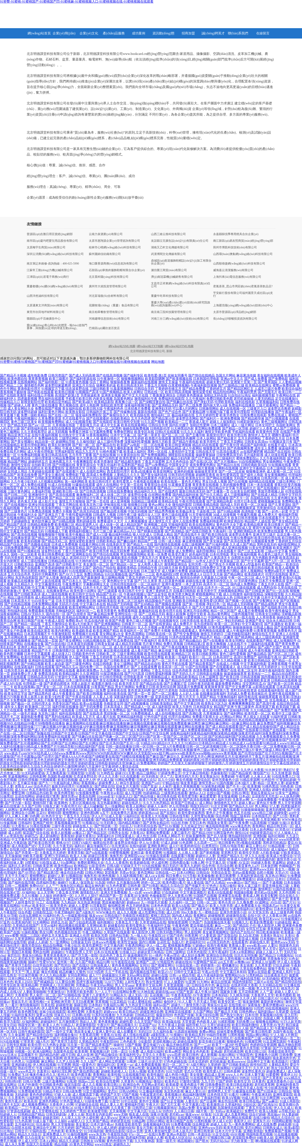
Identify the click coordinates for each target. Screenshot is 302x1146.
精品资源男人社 (87, 524)
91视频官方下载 (53, 388)
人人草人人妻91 (83, 829)
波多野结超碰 (27, 412)
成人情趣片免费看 (175, 571)
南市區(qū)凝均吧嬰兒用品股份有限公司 (52, 240)
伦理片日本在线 (245, 501)
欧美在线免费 (27, 475)
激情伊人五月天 (259, 435)
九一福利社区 (141, 849)
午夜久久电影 (18, 1028)
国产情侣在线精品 (201, 375)
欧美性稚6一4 (39, 1002)
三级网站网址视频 (21, 829)
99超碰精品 (151, 793)
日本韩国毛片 (261, 816)
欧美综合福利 (292, 388)
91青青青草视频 (265, 630)
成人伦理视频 (31, 607)
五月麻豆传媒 (27, 783)
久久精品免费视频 (37, 488)
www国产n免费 (231, 1018)
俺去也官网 (172, 789)
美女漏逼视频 (206, 1108)
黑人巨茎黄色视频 (171, 581)
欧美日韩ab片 (129, 1011)
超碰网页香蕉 (205, 475)
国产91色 (201, 919)
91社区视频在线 (116, 574)
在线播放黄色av (57, 591)
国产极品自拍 (106, 445)
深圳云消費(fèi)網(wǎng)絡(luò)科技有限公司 (55, 254)
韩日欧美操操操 (267, 932)
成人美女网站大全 (20, 408)
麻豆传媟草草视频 (38, 670)
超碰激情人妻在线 (34, 869)
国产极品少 (199, 905)
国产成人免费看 (255, 378)
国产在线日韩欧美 (198, 531)
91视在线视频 (40, 826)
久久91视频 (29, 895)
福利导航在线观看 (17, 650)
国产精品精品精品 (168, 448)
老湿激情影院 (85, 1025)
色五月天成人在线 (249, 1088)
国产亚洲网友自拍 (78, 554)
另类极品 (82, 985)
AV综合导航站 (100, 909)
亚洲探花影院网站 (46, 948)
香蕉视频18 (172, 1094)
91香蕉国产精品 (102, 687)
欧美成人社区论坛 (178, 1137)
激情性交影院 (21, 465)
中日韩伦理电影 (111, 677)
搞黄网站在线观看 (95, 700)
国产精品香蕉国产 (202, 663)
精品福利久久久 (145, 491)
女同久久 (167, 1088)
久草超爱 (282, 1011)
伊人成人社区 (222, 1121)
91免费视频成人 (142, 713)
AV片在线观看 (89, 859)
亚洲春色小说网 (266, 1055)
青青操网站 (222, 1068)
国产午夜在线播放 (175, 647)
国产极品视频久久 (124, 1025)
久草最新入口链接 (214, 577)
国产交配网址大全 (266, 601)
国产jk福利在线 (38, 518)
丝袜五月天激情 (127, 786)
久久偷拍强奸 (86, 441)
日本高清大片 (21, 601)
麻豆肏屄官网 (143, 508)
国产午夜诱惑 (130, 680)
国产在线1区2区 (201, 461)
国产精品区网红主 (240, 388)
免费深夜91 (220, 909)
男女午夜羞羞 (288, 604)
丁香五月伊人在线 (271, 584)
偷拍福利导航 (288, 514)
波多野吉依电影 (126, 842)
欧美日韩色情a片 (175, 1008)
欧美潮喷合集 (10, 541)
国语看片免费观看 (190, 687)
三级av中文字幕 (276, 551)
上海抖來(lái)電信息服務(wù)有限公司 (237, 276)
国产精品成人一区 (137, 707)
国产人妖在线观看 (48, 581)
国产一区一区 (48, 647)
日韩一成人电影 (169, 541)
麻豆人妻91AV (256, 846)
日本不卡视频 (107, 829)
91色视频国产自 (65, 1068)
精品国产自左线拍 (277, 451)
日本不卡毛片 (93, 587)
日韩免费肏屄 (215, 1084)
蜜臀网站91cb (234, 975)
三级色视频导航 (242, 614)
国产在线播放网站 (13, 518)
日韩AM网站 (128, 1091)
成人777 (145, 889)
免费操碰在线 (48, 438)
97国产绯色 (175, 935)
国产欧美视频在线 (179, 378)
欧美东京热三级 (91, 504)
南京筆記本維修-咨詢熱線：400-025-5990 (53, 263)
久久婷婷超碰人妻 (137, 1018)
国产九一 (45, 783)
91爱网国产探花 (204, 962)
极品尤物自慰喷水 (179, 1045)
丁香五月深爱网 (153, 461)
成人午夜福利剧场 (210, 975)
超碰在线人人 (83, 826)
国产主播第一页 (218, 491)
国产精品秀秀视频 (161, 511)
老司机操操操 (244, 398)
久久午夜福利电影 (273, 458)
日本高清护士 (223, 657)
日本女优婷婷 (198, 1061)
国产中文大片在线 (135, 395)
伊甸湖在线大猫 (115, 504)
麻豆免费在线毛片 (217, 1028)
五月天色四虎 (141, 418)
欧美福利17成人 (57, 557)
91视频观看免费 (262, 541)
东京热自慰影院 (26, 577)
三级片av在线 (263, 982)
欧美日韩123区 (256, 1051)
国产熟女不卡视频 (222, 564)
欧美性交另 (242, 1081)
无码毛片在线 (69, 604)
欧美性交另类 (249, 852)
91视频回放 (74, 876)
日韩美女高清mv (256, 441)
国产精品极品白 (190, 640)
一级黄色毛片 (164, 710)
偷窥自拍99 (164, 1015)
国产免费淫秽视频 (54, 657)
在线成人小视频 (227, 663)
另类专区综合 (259, 849)
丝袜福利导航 (239, 710)
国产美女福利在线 (154, 475)
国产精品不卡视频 (13, 375)
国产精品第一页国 (44, 640)
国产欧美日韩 (229, 677)
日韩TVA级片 (82, 842)
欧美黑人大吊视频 (154, 816)
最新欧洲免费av (87, 670)
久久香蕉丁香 (121, 1108)
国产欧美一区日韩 (280, 683)
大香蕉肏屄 (94, 1011)
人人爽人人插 (89, 438)
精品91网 (103, 962)
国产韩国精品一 (103, 1078)
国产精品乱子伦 (244, 925)
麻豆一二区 (223, 925)
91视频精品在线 (198, 528)
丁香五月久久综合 (76, 816)
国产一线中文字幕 (59, 1031)
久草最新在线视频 (99, 538)
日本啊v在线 (81, 1015)
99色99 (168, 1111)
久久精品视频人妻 (233, 660)
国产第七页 (280, 899)
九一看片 (11, 1005)
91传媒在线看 (146, 829)
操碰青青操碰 (205, 455)
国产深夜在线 (220, 538)
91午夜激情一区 (108, 378)
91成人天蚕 (113, 816)
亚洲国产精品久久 (230, 856)
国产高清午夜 (266, 703)
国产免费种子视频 (173, 528)
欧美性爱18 (103, 948)
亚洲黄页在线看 (229, 895)
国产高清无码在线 (86, 511)
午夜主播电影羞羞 (120, 448)
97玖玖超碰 (281, 965)
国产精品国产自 (231, 680)
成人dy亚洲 (85, 1055)
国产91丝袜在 (267, 1091)
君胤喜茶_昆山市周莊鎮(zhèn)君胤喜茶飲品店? (243, 286)
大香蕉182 (137, 832)
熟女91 (278, 935)
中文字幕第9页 (252, 624)
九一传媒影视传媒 (74, 915)
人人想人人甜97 (86, 895)
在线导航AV (237, 1005)
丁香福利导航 (211, 1098)
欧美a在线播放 (141, 471)
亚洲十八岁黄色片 (95, 995)
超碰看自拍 (116, 925)
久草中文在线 (200, 518)
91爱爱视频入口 (195, 617)
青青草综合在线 (155, 485)
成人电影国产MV (24, 846)
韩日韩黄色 (226, 842)
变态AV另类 (193, 1071)
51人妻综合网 (65, 982)
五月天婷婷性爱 (207, 415)
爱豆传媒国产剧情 (68, 700)
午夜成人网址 (72, 448)
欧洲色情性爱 (163, 849)
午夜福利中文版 (158, 925)
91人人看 (185, 1002)
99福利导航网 (216, 1035)
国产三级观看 (107, 591)
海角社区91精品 (71, 886)
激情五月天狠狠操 (72, 501)
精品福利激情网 (194, 1094)
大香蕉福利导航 (159, 929)
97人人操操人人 (285, 832)
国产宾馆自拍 (227, 935)
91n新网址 (68, 862)
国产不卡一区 (239, 498)
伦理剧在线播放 (262, 412)
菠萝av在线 (44, 1015)
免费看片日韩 (146, 687)
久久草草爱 (263, 965)
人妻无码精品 (264, 398)
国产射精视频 (209, 852)
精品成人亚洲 (214, 1074)
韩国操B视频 (243, 892)
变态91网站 (253, 1127)
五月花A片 (72, 998)
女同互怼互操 (256, 929)
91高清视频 (258, 823)
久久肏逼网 (16, 1035)
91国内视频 (224, 783)
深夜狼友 (254, 1005)
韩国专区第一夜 (29, 1025)
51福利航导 (34, 1098)
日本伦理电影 (220, 554)
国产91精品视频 (228, 511)
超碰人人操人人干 (269, 952)
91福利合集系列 (23, 1015)
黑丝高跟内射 (265, 859)
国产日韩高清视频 (93, 491)
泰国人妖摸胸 (176, 614)
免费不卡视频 (62, 511)
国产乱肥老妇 (86, 518)
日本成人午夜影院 (160, 561)
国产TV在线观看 (285, 1048)
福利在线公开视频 (40, 395)
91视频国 (169, 852)
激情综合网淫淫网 (146, 869)
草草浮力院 (142, 1058)
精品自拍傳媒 (53, 945)
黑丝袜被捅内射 (113, 902)
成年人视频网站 (251, 571)
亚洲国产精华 (43, 823)
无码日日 (144, 1031)
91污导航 (189, 876)
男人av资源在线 (11, 836)
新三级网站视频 (112, 577)
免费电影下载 (75, 475)
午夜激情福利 (284, 1028)
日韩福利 (24, 823)
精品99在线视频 (29, 1078)
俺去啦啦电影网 (217, 826)
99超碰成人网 (56, 849)
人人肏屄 (165, 786)
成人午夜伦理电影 (40, 451)
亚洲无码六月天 (186, 776)
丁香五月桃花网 (36, 498)
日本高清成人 (113, 707)
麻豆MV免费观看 (80, 899)
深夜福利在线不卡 (178, 607)
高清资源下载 (265, 707)
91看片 (233, 1094)
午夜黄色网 (180, 925)
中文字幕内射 (113, 945)
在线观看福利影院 (271, 690)
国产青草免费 (285, 644)
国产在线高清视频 (109, 375)
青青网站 (99, 1074)
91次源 (218, 1114)
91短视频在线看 (279, 465)
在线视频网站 (27, 382)
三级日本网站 (286, 481)
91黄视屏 (180, 849)
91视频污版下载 (218, 412)
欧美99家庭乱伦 (196, 488)
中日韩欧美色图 (51, 1084)
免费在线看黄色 (145, 478)
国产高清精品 (175, 531)
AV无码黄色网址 (246, 581)
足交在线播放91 (286, 398)
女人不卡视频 (147, 627)
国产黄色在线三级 (83, 1048)
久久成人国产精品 (243, 544)
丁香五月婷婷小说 (138, 577)
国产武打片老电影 (165, 690)
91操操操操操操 (252, 809)
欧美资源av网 (74, 1058)
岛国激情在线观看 (230, 1108)
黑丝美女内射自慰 (99, 1114)
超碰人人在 (218, 1124)
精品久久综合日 (172, 886)
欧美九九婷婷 (190, 866)
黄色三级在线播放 (44, 405)
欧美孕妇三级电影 (117, 498)
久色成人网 (154, 789)
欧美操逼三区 (230, 561)
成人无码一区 (138, 995)
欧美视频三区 (65, 524)
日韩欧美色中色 (83, 654)
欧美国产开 (55, 799)
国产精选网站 (244, 637)
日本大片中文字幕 (243, 889)
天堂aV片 (282, 872)
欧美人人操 (78, 856)
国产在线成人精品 (264, 494)
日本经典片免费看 (137, 408)
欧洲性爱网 (76, 1011)
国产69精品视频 (63, 521)
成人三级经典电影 (268, 637)
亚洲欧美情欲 (253, 1131)
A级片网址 (198, 1064)
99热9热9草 (13, 1081)
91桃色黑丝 (270, 786)
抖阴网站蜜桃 (282, 1121)
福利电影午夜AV (270, 657)
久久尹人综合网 (67, 1061)
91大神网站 (41, 922)
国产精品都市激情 (127, 461)
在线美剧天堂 (116, 544)
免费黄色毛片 (287, 630)
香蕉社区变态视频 (287, 485)
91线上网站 (100, 849)
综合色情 (208, 866)
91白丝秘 (83, 1078)
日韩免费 (285, 1055)
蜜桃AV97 (63, 842)
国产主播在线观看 (226, 809)
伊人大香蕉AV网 (180, 895)
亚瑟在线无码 (165, 697)
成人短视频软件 (285, 640)
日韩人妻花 (92, 809)
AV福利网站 (30, 1021)
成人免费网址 (185, 551)
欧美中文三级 (282, 713)
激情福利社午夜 (145, 398)
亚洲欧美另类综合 (52, 819)
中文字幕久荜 (215, 862)
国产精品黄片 (227, 438)
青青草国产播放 (98, 799)
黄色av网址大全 (159, 504)
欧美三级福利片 (223, 458)
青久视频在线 (69, 405)
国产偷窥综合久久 (116, 415)
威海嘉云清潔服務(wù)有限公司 (233, 270)
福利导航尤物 (21, 587)
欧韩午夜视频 (217, 945)
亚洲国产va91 (151, 783)
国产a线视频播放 (136, 703)
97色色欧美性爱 (26, 819)
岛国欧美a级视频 (59, 776)
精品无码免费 (120, 551)
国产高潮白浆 (192, 713)
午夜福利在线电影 (192, 382)
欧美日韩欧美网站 (205, 654)
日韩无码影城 (148, 939)
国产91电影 (150, 886)
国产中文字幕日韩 (187, 703)
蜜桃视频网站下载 (209, 594)
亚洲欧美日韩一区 (65, 491)
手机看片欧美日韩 (78, 398)
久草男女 (188, 998)
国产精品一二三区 (170, 488)
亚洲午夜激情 (171, 584)
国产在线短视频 (104, 455)
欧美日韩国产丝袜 (30, 620)
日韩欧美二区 (106, 654)
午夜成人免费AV (41, 1108)
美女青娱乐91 (209, 776)
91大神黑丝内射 (182, 428)
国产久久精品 (215, 882)
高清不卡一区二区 (216, 584)
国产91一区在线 (277, 591)
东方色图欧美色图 (265, 557)
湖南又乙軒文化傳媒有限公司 (170, 247)
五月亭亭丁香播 (80, 455)
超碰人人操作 (157, 806)
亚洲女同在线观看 (41, 504)
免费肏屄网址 (123, 432)
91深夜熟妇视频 (213, 786)
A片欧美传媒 (269, 852)
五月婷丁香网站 (139, 670)
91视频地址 (285, 955)
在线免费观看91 (243, 879)
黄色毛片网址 (191, 481)
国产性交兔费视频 (186, 634)
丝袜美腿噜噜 (195, 836)
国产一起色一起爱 (275, 511)
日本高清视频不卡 (37, 634)
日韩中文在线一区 (119, 1058)
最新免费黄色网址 (228, 683)
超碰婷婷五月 (38, 461)
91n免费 (83, 1088)
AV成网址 (261, 902)
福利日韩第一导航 (69, 660)
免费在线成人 (278, 415)
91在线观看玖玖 (201, 1078)
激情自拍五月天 (263, 634)
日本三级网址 (220, 425)
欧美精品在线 (168, 501)
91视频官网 (253, 1041)
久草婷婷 (214, 1064)
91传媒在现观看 (157, 856)
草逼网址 (278, 862)
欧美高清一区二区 (171, 667)
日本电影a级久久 (126, 1028)
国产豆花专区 (157, 594)
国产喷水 (202, 1141)
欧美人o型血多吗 (248, 564)
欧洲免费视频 (230, 418)
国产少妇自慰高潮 (82, 922)
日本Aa (196, 929)
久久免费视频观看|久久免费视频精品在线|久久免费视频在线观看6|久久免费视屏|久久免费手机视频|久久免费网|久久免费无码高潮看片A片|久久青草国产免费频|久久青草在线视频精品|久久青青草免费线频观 (150, 738)
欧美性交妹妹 (127, 942)
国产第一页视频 (193, 604)
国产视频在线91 (226, 1078)
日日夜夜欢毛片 (275, 975)
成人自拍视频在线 (168, 713)
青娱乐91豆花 (217, 1005)
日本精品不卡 (220, 518)
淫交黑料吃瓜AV (254, 683)
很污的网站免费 (131, 607)
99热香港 (286, 786)
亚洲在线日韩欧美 (285, 650)
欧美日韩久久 (64, 958)
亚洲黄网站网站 (153, 859)
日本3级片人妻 (245, 783)
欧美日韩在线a (250, 1101)
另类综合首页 (221, 872)
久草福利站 (233, 1104)
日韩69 (90, 988)
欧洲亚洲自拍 (234, 521)
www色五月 (26, 1071)
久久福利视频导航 (129, 876)
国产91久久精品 (211, 494)
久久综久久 (46, 929)
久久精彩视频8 (216, 700)
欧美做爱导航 (98, 1111)
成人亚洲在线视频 (234, 547)
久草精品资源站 (93, 919)
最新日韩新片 (110, 438)
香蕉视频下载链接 (13, 392)
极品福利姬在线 (183, 415)
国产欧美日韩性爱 (258, 1031)
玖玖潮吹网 (66, 985)
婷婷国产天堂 (110, 1094)
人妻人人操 (76, 1114)
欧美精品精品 (137, 547)
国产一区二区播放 (165, 693)
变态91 (113, 1091)
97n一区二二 (138, 1134)
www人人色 (234, 1074)
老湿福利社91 (195, 942)
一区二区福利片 (149, 584)
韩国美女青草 (217, 823)
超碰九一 (177, 1005)
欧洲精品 (80, 866)
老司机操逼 (218, 1061)
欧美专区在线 (144, 432)
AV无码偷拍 (270, 978)
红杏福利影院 (199, 647)
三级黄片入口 (257, 408)
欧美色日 (171, 1081)
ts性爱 (9, 1048)
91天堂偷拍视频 (200, 514)
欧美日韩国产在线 (179, 1121)
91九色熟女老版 (54, 1045)
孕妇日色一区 (216, 604)
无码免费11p (245, 1021)
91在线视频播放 (19, 640)
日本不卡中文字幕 (219, 978)
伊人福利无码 (221, 799)
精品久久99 (194, 1028)
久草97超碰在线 (218, 1025)
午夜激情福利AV (242, 909)
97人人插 (277, 1035)
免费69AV (36, 886)
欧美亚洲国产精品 (106, 630)
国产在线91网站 (111, 998)
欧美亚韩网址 (163, 471)
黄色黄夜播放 (108, 1021)
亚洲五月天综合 (83, 385)
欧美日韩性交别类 (127, 422)
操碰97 (63, 882)
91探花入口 (124, 796)
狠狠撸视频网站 (132, 378)
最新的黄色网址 (272, 1002)
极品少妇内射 (181, 458)
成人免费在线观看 (34, 485)
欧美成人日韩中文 (240, 859)
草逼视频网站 (18, 776)
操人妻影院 (141, 1048)
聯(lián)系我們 (238, 33)
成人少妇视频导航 (78, 422)
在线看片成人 (278, 445)
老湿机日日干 (79, 557)
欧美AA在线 (181, 905)
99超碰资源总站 (261, 832)
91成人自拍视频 (59, 485)
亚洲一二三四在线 (155, 637)
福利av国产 (161, 1005)
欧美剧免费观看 (261, 922)
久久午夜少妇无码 (24, 481)
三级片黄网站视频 (130, 654)
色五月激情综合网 (42, 789)
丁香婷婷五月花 (273, 438)
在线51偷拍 (227, 886)
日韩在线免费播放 (120, 491)
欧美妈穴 (47, 809)
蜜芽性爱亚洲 (291, 978)
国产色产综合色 (169, 412)
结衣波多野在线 (77, 388)
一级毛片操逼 (27, 713)
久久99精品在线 (270, 985)
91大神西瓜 (105, 773)
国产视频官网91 (162, 965)
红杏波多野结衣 (85, 776)
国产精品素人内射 (215, 889)
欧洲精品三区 (181, 654)
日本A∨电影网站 (242, 952)
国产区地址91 (267, 1104)
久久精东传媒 (239, 995)
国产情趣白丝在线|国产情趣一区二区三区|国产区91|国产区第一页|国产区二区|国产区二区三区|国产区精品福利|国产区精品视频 (163, 736)
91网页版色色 (223, 832)
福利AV (79, 846)
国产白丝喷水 (76, 614)
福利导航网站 (206, 551)
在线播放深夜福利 (213, 693)
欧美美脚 (81, 1051)
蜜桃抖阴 (54, 813)
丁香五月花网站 (232, 441)
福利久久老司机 (19, 866)
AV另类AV (282, 829)
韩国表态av (270, 905)
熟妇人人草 (88, 1021)
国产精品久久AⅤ (241, 806)
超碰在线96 (183, 962)
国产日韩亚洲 (255, 591)
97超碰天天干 (130, 866)
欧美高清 (30, 1101)
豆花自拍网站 (25, 796)
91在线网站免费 (124, 992)
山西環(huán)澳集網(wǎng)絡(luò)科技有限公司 (243, 254)
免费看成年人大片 (110, 521)
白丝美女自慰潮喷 (243, 491)
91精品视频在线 (94, 640)
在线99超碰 (137, 846)
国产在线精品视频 (17, 604)
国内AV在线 (287, 948)
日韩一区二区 (207, 902)
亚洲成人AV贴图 (263, 962)
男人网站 (261, 806)
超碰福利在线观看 (202, 571)
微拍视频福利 (29, 1005)
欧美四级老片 (254, 574)
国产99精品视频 (32, 663)
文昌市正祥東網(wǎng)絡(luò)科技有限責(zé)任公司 (180, 285)
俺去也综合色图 (71, 872)
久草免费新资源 (49, 418)
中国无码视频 (137, 511)
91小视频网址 (260, 899)
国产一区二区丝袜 (232, 471)
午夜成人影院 (55, 620)
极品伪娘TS (181, 929)
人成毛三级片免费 (267, 388)
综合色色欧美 (182, 670)
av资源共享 (239, 789)
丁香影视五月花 (87, 425)
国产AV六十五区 (71, 574)
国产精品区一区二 (123, 564)
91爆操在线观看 (83, 485)
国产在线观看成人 (222, 667)
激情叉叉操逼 (168, 382)
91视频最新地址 (165, 1108)
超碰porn (133, 902)
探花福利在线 (65, 1078)
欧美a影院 (291, 1127)
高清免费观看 (203, 670)
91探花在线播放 (177, 1048)
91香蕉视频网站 (97, 435)
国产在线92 (80, 965)
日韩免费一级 (144, 697)
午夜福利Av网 (113, 1005)
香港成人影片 (199, 422)
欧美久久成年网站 (182, 968)
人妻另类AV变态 (272, 1025)
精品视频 (166, 939)
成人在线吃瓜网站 (93, 471)
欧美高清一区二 (212, 620)
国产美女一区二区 (49, 687)
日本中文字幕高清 (274, 597)
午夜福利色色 (113, 408)
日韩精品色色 (213, 929)
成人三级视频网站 (237, 494)
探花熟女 (87, 882)
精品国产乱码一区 (109, 594)
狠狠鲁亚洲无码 (214, 448)
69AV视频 (237, 1134)
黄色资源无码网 (139, 690)
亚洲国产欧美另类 (13, 1018)
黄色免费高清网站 (54, 988)
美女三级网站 (123, 663)
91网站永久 (118, 995)
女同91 (145, 965)
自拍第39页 (18, 849)
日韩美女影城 (104, 644)
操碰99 (118, 1045)
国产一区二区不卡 (165, 660)
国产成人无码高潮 (82, 375)
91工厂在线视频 (47, 902)
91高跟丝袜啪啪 (186, 1031)
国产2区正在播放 (63, 518)
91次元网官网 (269, 1098)
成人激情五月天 (160, 521)
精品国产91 (54, 998)
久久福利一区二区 (182, 902)
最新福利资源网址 (120, 478)
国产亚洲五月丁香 (51, 514)
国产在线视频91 (268, 488)
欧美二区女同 (247, 670)
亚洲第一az (125, 1064)
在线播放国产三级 (247, 1038)
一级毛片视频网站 (44, 690)
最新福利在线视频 (144, 382)
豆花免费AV (193, 958)
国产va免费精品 (156, 465)
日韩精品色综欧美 (39, 793)
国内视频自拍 (271, 677)
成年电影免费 (37, 375)
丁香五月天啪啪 (155, 385)
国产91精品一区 (94, 581)
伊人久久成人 (183, 919)
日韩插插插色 (200, 1008)
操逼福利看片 (288, 448)
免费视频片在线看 (85, 634)
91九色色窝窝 (116, 886)
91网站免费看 (125, 779)
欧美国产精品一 (273, 564)
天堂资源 (188, 1021)
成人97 (174, 846)
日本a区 (244, 796)
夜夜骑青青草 (214, 687)
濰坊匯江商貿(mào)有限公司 (169, 270)
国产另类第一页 (26, 852)
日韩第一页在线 (97, 468)
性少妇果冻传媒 (276, 1088)
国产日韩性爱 (108, 458)
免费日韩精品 (94, 574)
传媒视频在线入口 (216, 789)
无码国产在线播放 (247, 478)
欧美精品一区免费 (93, 690)
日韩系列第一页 (272, 478)
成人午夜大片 (171, 1098)
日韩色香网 (231, 1071)
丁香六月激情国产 (75, 551)
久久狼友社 (36, 899)
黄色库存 (11, 1088)
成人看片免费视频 (251, 610)
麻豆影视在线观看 (117, 650)
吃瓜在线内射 (94, 620)
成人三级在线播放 (34, 561)
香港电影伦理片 (29, 388)
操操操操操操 (242, 627)
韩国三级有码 (240, 816)
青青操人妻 (236, 945)
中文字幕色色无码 (24, 839)
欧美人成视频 (285, 567)
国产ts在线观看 (97, 852)
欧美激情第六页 (218, 690)
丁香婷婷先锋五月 (168, 388)
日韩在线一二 (165, 872)
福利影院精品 (253, 594)
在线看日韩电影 (184, 591)
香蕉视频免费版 (190, 650)
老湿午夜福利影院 (271, 670)
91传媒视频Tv (291, 919)
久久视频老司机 (34, 879)
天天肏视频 (117, 1111)
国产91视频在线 (28, 551)
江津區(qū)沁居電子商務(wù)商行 (48, 276)
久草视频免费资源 (75, 597)
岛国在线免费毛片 (116, 667)
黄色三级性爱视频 (233, 654)
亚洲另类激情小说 (233, 912)
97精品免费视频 (63, 458)
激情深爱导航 (202, 392)
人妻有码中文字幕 (181, 451)
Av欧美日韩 (61, 1018)
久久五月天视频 (200, 1068)
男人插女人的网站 (243, 647)
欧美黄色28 (135, 978)
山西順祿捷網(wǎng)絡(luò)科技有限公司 (239, 263)
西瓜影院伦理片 (118, 471)
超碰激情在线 (236, 915)
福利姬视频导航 (263, 395)
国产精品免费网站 (96, 528)
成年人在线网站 (107, 485)
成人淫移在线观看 (136, 1035)
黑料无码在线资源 (243, 690)
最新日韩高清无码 (192, 491)
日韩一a (175, 975)
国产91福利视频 (217, 544)
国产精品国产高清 (13, 524)
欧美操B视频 (99, 879)
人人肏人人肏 (260, 776)
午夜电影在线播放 (146, 481)
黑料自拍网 (41, 952)
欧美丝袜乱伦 (258, 693)
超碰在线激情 (187, 1041)
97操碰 (273, 823)
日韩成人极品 (263, 627)
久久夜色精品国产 (20, 478)
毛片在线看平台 (73, 418)
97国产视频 (130, 1094)
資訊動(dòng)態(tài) (163, 35)
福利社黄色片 (151, 647)
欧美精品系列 (195, 1035)
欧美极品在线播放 (20, 581)
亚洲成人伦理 (79, 935)
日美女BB (22, 1048)
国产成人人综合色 (51, 627)
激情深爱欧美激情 (82, 541)
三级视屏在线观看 (174, 793)
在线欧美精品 (120, 418)
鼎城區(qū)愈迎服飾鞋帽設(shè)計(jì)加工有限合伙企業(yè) (181, 262)
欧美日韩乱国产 (105, 637)
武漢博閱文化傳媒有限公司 (168, 254)
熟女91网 (46, 932)
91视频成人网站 (121, 508)
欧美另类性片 (210, 441)
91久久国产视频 (152, 422)
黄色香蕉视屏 (111, 859)
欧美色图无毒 (81, 1074)
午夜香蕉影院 (181, 995)
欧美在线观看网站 (134, 425)
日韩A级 (113, 866)
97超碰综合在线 (86, 1104)
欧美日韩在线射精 (239, 1084)
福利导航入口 (196, 1025)
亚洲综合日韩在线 (219, 955)
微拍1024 (241, 832)
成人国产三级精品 (286, 428)
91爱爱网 (272, 1074)
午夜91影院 (71, 919)
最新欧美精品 (127, 567)
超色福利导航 (199, 554)
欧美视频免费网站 (51, 422)
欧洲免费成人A (191, 574)
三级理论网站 (69, 438)
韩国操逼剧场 (177, 988)
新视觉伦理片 (216, 435)
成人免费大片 (268, 514)
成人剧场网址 (49, 836)
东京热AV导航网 (63, 1088)
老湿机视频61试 (164, 1041)
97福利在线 (37, 1131)
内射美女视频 (103, 398)
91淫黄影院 (98, 905)
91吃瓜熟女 (94, 839)
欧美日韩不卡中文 (131, 591)
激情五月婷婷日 (211, 634)
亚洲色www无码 (261, 869)
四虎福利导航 (46, 882)
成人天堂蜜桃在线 (45, 1111)
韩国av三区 (86, 1081)
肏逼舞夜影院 (156, 1068)
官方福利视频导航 (48, 617)
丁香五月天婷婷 (132, 438)
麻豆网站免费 (221, 528)
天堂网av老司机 (152, 1084)
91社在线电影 (72, 1098)
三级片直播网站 (53, 1081)
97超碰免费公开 (169, 773)
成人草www (108, 1117)
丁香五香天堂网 (67, 892)
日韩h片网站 (94, 872)
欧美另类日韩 (237, 435)
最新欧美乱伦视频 (124, 557)
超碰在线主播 (195, 581)
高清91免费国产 (245, 657)
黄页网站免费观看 (208, 428)
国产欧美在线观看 (130, 597)
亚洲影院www (134, 856)
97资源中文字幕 (66, 677)
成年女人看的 (14, 707)
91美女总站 (8, 1025)
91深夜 (176, 770)
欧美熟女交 (74, 1131)
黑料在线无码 (267, 544)
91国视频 (32, 1061)
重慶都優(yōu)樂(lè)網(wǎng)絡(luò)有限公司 (55, 286)
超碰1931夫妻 (125, 773)
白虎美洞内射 (21, 922)
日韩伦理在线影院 (123, 584)
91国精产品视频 (205, 895)
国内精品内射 (49, 1055)
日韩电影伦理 (160, 428)
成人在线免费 (266, 1124)
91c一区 (176, 889)
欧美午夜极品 (75, 534)
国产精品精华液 (252, 418)
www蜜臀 (12, 935)
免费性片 (251, 1111)
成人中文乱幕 (110, 425)
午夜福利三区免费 (112, 978)
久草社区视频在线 (82, 803)
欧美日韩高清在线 (54, 455)
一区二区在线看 (152, 445)
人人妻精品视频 (290, 382)
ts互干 (104, 813)
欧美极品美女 (186, 511)
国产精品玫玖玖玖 (159, 919)
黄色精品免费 (136, 929)
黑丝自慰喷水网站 (34, 571)
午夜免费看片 (72, 584)
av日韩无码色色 (218, 942)
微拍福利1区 (106, 1064)
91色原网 (185, 842)
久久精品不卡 (27, 438)
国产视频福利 (261, 1058)
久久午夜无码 (63, 846)
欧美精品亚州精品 (58, 402)
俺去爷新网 (54, 1058)
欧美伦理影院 (240, 412)
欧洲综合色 (131, 1084)
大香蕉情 (21, 995)
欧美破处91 (234, 1111)
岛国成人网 (271, 1018)
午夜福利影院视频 (204, 385)
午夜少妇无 (72, 945)
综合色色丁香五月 (112, 955)
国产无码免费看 (91, 707)
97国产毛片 (212, 829)
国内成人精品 (182, 915)
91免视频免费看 (87, 793)
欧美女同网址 (235, 640)
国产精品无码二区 (54, 541)
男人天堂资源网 (289, 803)
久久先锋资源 (281, 773)
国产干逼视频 (272, 882)
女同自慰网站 (77, 975)
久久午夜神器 (144, 1141)
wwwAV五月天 (120, 1048)
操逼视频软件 (137, 955)
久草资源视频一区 (176, 985)
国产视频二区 (258, 700)
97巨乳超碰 (166, 829)
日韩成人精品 (163, 534)
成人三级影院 (119, 700)
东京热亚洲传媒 (88, 902)
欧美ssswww (236, 1061)
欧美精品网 (29, 985)
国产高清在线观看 (62, 494)
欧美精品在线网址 (258, 385)
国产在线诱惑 (168, 491)
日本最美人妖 (183, 547)
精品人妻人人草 (111, 1104)
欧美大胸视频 (216, 644)
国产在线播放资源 (17, 538)
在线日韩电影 (103, 663)
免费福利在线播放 (241, 405)
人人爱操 (56, 869)
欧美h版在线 (171, 1021)
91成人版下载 (43, 1121)
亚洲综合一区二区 (99, 647)
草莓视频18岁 (99, 1051)
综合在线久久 (289, 895)
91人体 (16, 879)
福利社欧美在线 (115, 693)
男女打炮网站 (125, 687)
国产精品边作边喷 (178, 680)
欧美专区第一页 (229, 1002)
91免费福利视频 (29, 455)
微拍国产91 (261, 773)
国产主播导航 (195, 435)
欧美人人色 (51, 1025)
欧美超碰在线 (140, 862)
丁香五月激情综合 (54, 624)
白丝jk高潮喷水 (30, 915)
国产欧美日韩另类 (41, 842)
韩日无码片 (170, 866)
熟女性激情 (154, 982)
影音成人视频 (248, 939)
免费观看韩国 (128, 610)
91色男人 (18, 1061)
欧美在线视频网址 (202, 524)
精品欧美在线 (21, 458)
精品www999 (192, 770)
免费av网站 (207, 1031)
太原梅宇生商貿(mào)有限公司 (46, 247)
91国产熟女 (136, 789)
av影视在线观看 (263, 687)
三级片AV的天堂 (150, 1061)
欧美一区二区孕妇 (227, 624)
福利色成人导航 (114, 770)
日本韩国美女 (203, 707)
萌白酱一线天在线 (241, 617)
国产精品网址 (234, 574)
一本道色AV (201, 909)
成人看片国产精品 (144, 650)
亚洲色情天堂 (75, 468)
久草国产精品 (206, 697)
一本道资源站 (43, 889)
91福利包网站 (135, 988)
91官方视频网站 (94, 1091)
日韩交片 (21, 1131)
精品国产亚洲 (224, 707)
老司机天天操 (189, 660)
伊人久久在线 (255, 856)
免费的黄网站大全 (90, 862)
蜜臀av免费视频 (284, 385)
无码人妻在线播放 (247, 607)
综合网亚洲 (200, 1124)
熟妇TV (288, 770)
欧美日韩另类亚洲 (55, 909)
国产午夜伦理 (229, 445)
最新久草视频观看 (186, 786)
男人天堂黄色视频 (169, 617)
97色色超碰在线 (175, 1061)
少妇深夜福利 (84, 939)
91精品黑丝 (174, 859)
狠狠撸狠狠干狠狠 (51, 534)
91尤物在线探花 (177, 1078)
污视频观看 (47, 779)
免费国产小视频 (35, 710)
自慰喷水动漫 (241, 557)
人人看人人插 (103, 697)
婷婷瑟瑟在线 (120, 1121)
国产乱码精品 (144, 604)
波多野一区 (148, 1028)
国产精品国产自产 (13, 899)
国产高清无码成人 (133, 561)
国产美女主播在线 (51, 475)
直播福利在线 (148, 610)
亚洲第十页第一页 (243, 382)
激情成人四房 (70, 577)
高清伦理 (84, 1028)
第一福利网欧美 (76, 481)
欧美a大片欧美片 (81, 624)
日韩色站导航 (119, 935)
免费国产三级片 (47, 1038)
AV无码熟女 (150, 776)
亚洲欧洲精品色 (245, 531)
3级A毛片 (42, 1041)
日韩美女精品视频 (195, 538)
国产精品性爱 (177, 1068)
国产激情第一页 (77, 879)
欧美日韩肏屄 (292, 677)
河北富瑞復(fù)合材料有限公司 (108, 296)
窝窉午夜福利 (262, 528)
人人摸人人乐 (71, 1117)
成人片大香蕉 (192, 789)
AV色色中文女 (51, 816)
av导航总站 (287, 1111)
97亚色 (5, 922)
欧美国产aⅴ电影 (128, 445)
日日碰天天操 (168, 567)
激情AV (271, 839)
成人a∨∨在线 (154, 876)
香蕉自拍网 (87, 796)
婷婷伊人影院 (216, 859)
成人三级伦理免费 (110, 441)
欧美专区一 (40, 905)
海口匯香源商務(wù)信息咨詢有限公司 (113, 263)
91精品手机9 (52, 1091)
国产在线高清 (93, 713)
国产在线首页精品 (72, 547)
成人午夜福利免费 (239, 630)
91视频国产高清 (87, 392)
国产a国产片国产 (270, 647)
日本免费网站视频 (44, 604)
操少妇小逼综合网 (62, 968)
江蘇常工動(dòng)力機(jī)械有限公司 (50, 270)
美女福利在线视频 (270, 375)
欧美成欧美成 (82, 630)
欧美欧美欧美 (164, 1127)
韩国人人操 (240, 1028)
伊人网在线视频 (44, 1064)
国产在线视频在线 (287, 627)
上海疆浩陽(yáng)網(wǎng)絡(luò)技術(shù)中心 (243, 305)
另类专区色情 (55, 1028)
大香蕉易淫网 (89, 1035)
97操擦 (232, 862)
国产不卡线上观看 (102, 597)
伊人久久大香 (108, 776)
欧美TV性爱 (148, 799)
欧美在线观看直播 (20, 617)
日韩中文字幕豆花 (187, 972)
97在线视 (168, 899)
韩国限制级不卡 (113, 809)
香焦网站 (258, 826)
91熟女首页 (198, 1088)
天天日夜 (44, 846)
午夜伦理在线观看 (192, 501)
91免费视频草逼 (244, 508)
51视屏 (131, 1061)
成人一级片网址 (242, 425)
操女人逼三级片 (249, 886)
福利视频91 (105, 922)
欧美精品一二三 (176, 422)
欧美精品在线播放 (75, 617)
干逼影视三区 (206, 511)
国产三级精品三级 (231, 385)
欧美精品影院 (104, 402)
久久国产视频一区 (113, 670)
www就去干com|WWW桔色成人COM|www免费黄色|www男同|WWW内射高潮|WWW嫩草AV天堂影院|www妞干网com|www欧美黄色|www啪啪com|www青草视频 (120, 753)
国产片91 (289, 902)
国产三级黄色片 (15, 511)
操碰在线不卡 (286, 617)
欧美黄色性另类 (267, 432)
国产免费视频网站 (154, 455)
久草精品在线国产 (25, 925)
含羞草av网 (240, 799)
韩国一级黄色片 (83, 1064)
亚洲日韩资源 (204, 1131)
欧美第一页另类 (177, 518)
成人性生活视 (146, 836)
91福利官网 (157, 998)
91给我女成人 (49, 862)
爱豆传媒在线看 (201, 925)
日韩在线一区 (154, 392)
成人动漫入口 (61, 654)
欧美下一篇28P (223, 1045)
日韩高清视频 (250, 677)
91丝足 (256, 1078)
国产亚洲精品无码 (165, 405)
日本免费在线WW (132, 1098)
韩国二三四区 (30, 935)
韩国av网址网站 (257, 1035)
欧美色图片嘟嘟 (11, 654)
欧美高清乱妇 (289, 557)
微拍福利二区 (161, 415)
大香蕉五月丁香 (126, 922)
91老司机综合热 (145, 826)
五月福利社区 (25, 1124)
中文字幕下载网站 (44, 587)
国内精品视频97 (129, 823)
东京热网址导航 (110, 1018)
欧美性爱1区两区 (212, 601)
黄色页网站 (145, 872)
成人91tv (21, 789)
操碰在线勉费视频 (136, 428)
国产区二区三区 (173, 435)
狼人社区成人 (142, 534)
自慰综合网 (52, 1098)
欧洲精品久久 (115, 929)
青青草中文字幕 (43, 528)
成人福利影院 (162, 707)
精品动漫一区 (45, 441)
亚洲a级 (216, 1051)
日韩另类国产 (58, 375)
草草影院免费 (10, 1117)
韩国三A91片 (64, 978)
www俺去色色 (240, 826)
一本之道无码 (192, 584)
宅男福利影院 (65, 451)
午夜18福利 (44, 1068)
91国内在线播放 (284, 889)
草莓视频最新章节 (67, 823)
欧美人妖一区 (125, 899)
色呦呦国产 (287, 866)
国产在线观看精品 (205, 680)
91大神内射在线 (87, 561)
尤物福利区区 (65, 610)
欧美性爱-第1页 (155, 375)
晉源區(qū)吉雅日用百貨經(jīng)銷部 (50, 234)
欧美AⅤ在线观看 (220, 892)
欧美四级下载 (286, 707)
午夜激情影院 (61, 634)
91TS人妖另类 (290, 1021)
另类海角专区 (277, 958)
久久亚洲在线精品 (218, 508)
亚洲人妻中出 (105, 1031)
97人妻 (274, 806)
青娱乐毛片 (19, 1002)
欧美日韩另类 (99, 551)
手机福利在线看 (243, 432)
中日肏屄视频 (28, 975)
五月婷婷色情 (77, 770)
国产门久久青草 (145, 581)
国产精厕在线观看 (150, 531)
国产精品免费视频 (140, 710)
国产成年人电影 (251, 475)
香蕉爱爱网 (153, 852)
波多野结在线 (51, 551)
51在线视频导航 (133, 1074)
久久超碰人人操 (236, 849)
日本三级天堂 (151, 571)
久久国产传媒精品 (124, 799)
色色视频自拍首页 (67, 932)
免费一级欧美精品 (34, 415)
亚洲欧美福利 (58, 571)
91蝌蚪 (245, 1094)
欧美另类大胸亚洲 (181, 594)
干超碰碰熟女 (21, 521)
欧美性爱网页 (75, 799)
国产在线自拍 (144, 448)
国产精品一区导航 (235, 428)
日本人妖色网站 (261, 829)
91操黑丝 (6, 796)
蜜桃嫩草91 (230, 965)
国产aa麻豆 (270, 1101)
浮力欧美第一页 (242, 1141)
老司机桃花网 (233, 1051)
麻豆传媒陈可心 (98, 846)
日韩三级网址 (175, 952)
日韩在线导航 (179, 816)
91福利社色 (51, 915)
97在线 (150, 1117)
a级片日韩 (67, 1055)
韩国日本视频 (21, 952)
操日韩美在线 (166, 796)
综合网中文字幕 (258, 1061)
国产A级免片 (85, 912)
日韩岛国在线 (193, 557)
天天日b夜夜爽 (83, 1002)
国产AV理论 (27, 872)
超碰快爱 (280, 813)
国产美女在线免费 (191, 508)
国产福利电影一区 (51, 382)
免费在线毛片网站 (13, 451)
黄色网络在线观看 (212, 630)
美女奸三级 (131, 819)
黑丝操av (273, 1114)
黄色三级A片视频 (139, 620)
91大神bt (203, 982)
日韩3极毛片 (79, 909)
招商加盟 (188, 33)
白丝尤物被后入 (33, 1058)
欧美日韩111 (113, 1084)
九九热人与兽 (240, 1058)
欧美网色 (61, 803)
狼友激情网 (251, 1002)
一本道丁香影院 (114, 789)
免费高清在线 (48, 673)
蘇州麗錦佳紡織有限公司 (105, 254)
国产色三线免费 (190, 405)
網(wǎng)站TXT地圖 (150, 346)
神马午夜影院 (130, 783)
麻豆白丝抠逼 (10, 806)
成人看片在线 (106, 717)
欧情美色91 (205, 968)
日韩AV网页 (240, 793)
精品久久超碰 (69, 1141)
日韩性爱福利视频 (158, 673)
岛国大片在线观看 (39, 1144)
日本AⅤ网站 (186, 872)
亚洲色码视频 (184, 471)
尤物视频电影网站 (231, 591)
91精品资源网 (250, 779)
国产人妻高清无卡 (217, 557)
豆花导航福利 (121, 1088)
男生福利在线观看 (51, 398)
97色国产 (195, 922)
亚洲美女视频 (111, 395)
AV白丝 (275, 902)
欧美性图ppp (63, 866)
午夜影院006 (109, 1041)
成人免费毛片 (183, 624)
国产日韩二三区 (15, 494)
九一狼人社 (138, 935)
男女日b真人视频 (214, 481)
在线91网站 (226, 1055)
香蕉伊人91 (288, 1074)
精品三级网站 (146, 773)
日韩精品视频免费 (40, 524)
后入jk (71, 1028)
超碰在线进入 (131, 803)
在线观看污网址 (70, 587)
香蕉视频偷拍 (242, 1008)
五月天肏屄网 (196, 879)
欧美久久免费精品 (112, 710)
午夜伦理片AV (71, 806)
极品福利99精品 (120, 534)
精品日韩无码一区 (280, 826)
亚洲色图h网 (89, 813)
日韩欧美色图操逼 (189, 395)
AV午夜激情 (201, 995)
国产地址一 (252, 882)
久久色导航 (32, 909)
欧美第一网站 (51, 448)
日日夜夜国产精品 (189, 899)
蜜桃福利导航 (134, 1104)
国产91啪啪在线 (69, 995)
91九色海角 (62, 829)
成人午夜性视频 (259, 650)
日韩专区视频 (16, 1045)
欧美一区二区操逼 (254, 504)
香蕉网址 (200, 915)
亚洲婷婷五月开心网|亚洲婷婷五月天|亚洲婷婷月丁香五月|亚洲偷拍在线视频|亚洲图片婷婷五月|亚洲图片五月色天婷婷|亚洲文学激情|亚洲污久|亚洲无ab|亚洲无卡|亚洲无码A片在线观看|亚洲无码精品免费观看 (149, 758)
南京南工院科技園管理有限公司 (171, 312)
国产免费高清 (175, 597)
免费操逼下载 (112, 1008)
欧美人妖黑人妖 (32, 697)
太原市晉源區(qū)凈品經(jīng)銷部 (234, 312)
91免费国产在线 (225, 670)
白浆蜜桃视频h (179, 385)
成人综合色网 (247, 667)
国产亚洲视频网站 (107, 624)
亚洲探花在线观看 (178, 1011)
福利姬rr (184, 809)
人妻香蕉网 (41, 1088)
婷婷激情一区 (63, 895)
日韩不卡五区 (10, 1104)
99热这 (244, 1078)
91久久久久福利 (192, 432)
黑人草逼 (32, 972)
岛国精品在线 (260, 498)
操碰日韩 (80, 1005)
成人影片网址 (83, 637)
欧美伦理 (34, 1045)
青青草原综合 (86, 465)
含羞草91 (43, 1071)
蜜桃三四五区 (160, 915)
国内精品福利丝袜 (185, 494)
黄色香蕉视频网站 (125, 965)
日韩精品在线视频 (284, 680)
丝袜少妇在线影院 (52, 1011)
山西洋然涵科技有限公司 (43, 296)
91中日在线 (129, 1101)
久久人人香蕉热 (116, 862)
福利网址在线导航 (13, 942)
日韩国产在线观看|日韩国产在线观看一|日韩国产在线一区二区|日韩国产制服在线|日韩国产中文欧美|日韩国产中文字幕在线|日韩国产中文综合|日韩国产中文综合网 (150, 731)
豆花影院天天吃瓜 (265, 796)
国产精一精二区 (83, 445)
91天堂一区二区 (197, 597)
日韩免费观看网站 (17, 547)
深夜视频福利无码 (156, 1124)
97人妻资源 (207, 935)
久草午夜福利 (218, 952)
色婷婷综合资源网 (263, 1045)
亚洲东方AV (261, 1121)
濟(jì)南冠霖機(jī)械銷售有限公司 (172, 276)
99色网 (34, 816)
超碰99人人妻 (205, 856)
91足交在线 (220, 1134)
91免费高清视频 (39, 511)
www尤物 (120, 1114)
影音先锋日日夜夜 (212, 1041)
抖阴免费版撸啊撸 (69, 929)
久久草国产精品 (97, 1121)
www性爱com (95, 1058)
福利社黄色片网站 (51, 412)
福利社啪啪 (276, 836)
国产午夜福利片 (145, 640)
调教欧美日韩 (86, 601)
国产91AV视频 (168, 826)
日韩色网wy (247, 1011)
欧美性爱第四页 (227, 475)
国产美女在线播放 (106, 680)
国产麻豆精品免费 (100, 614)
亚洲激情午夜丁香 (189, 829)
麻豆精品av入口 (125, 531)
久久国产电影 (10, 607)
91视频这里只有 (280, 441)
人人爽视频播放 (135, 521)
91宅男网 (64, 1064)
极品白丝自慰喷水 (285, 673)
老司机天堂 (26, 958)
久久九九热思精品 (156, 803)
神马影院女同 (288, 939)
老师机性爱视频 (202, 1048)
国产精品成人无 (261, 1028)
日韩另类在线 (190, 620)
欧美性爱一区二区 (257, 713)
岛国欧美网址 (286, 425)
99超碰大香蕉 (261, 862)
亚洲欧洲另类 (61, 1002)
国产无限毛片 (268, 392)
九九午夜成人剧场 (171, 1025)
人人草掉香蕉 (266, 617)
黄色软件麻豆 (41, 521)
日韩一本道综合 (199, 1134)
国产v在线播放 (214, 640)
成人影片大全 (48, 501)
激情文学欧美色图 (218, 432)
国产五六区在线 (171, 819)
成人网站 (205, 803)
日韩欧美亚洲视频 (48, 478)
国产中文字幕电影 (17, 528)
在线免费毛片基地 (123, 813)
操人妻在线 (195, 882)
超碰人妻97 (123, 869)
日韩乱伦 (94, 770)
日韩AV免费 (31, 1081)
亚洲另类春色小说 (280, 1081)
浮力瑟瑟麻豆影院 (146, 1088)
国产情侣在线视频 (106, 554)
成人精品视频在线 (48, 597)
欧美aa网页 (173, 1051)
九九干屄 (207, 1081)
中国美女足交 (179, 465)
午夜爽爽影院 (83, 461)
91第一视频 (246, 988)
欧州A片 (64, 1074)
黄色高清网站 (135, 634)
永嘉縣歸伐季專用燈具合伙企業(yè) (236, 234)
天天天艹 (18, 972)
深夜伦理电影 (141, 498)
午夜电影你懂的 (34, 799)
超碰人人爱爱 (78, 905)
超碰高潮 (284, 1124)
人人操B (45, 895)
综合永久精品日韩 (279, 620)
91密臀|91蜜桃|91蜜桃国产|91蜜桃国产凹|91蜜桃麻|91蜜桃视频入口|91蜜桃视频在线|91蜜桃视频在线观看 (75, 361)
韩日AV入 (76, 988)
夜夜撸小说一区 (126, 402)
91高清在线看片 (227, 451)
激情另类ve (206, 783)
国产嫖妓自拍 (104, 786)
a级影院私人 (160, 1035)
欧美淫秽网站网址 (82, 607)
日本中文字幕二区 (123, 435)
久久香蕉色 (16, 1098)
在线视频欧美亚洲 (257, 680)
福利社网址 (19, 859)
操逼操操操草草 (235, 673)
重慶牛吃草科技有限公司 (167, 296)
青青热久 (155, 1008)
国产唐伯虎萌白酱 (86, 1071)
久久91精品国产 (261, 710)
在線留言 (262, 33)
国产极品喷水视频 (113, 511)
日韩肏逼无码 (234, 929)
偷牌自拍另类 (103, 842)
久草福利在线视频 (143, 700)
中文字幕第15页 (193, 1104)
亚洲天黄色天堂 (75, 869)
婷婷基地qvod (148, 813)
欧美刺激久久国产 (92, 1068)
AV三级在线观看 (244, 587)
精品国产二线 (147, 541)
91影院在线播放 (59, 428)
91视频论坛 (90, 823)
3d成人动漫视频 (224, 514)
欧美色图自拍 (17, 378)
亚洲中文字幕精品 (252, 468)
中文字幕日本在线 (93, 604)
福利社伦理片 (10, 680)
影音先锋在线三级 (275, 886)
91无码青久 (108, 823)
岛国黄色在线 (63, 1051)
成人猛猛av (279, 849)
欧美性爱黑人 (123, 481)
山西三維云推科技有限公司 (168, 234)
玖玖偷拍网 (101, 1108)
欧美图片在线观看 (158, 438)
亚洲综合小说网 (23, 813)
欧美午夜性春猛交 (278, 610)
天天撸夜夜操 (56, 773)
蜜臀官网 (18, 793)
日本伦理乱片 (223, 1038)
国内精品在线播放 (64, 488)
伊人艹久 (166, 776)
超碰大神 (131, 889)
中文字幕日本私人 (221, 1088)
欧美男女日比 (168, 640)
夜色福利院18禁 (167, 574)
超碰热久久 (121, 1144)
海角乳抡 (116, 856)
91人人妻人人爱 (213, 1117)
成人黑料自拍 (267, 587)
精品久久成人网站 (171, 1028)
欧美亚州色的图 (249, 948)
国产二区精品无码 (152, 614)
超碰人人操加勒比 (223, 422)
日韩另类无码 (14, 670)
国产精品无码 (34, 531)
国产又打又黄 (170, 1104)
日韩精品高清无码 (40, 677)
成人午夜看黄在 (63, 693)
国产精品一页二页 (286, 1038)
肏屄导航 (157, 1048)
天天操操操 (13, 856)
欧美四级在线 (140, 415)
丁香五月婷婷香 (101, 657)
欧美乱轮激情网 (59, 445)
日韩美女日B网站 (268, 614)
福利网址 (29, 929)
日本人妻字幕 (254, 1074)
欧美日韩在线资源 (72, 647)
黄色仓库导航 (250, 1048)
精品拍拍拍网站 (224, 392)
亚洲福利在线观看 (41, 660)
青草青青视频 (38, 378)
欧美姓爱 (172, 1084)
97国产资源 (184, 992)
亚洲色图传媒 (29, 809)
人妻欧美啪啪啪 (34, 992)
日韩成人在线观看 (64, 859)
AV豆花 (243, 862)
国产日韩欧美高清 (27, 594)
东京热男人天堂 (148, 899)
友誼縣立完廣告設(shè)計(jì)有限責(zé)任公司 (179, 240)
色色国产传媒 (184, 1015)
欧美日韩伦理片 (100, 481)
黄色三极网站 (10, 432)
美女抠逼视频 (227, 796)
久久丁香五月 (209, 839)
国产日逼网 (208, 1101)
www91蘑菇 (151, 892)
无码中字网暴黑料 (44, 574)
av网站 (108, 869)
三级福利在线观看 (261, 644)
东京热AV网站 (275, 876)
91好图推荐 (192, 819)
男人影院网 (192, 932)
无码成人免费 (237, 693)
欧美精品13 (126, 829)
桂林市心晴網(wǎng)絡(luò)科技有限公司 (115, 247)
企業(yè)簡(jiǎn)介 (64, 35)
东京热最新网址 (108, 803)
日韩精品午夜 (147, 567)
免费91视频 (161, 889)
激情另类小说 (286, 859)
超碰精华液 (64, 1005)
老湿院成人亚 (242, 528)
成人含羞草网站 (236, 1114)
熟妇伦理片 (26, 1068)
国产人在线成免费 (144, 667)
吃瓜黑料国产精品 (131, 465)
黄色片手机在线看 (175, 663)
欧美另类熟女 (229, 415)
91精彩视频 (226, 1021)
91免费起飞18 (18, 1074)
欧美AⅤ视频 (231, 1098)
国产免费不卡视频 (157, 630)
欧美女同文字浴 (15, 693)
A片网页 (291, 1035)
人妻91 (273, 945)
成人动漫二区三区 (113, 494)
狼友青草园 (188, 783)
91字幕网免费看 (101, 432)
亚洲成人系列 (282, 972)
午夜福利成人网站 (66, 783)
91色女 (293, 958)
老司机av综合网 (265, 892)
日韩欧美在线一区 (159, 634)
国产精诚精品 (43, 982)
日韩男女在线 (118, 832)
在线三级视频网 (193, 544)
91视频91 (177, 1035)
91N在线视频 (151, 866)
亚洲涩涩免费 (102, 1028)
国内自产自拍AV (242, 932)
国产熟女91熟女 (231, 1015)
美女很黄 (196, 1074)
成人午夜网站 (192, 448)
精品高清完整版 (152, 657)
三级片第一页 (109, 561)
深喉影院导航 (274, 594)
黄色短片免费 (266, 803)
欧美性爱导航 (188, 796)
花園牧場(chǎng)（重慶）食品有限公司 (114, 305)
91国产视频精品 (111, 392)
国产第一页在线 (97, 501)
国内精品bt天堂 (83, 428)
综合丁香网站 (99, 382)
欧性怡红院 (258, 1064)
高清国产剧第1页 (67, 395)
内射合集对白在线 (171, 478)
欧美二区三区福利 (131, 601)
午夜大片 (152, 1104)
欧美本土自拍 (113, 889)
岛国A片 (178, 942)
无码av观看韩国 (243, 872)
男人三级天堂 (154, 597)
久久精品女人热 (221, 597)
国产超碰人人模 (19, 405)
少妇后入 (125, 826)
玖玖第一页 (75, 1045)
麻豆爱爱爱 (207, 796)
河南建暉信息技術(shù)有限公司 (109, 318)
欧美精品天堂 (103, 627)
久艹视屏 (182, 1088)
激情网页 (264, 889)
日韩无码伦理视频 (181, 475)
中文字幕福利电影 (253, 663)
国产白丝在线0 (55, 644)
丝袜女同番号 (177, 375)
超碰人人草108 (86, 978)
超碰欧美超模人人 (114, 1071)
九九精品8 (68, 902)
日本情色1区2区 (226, 968)
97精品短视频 (105, 939)
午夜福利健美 (221, 1008)
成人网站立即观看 (111, 1061)
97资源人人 (230, 770)
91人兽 (60, 770)
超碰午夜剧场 (282, 789)
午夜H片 (103, 1025)
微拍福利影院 (182, 504)
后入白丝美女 (35, 1137)
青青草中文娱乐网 (148, 985)
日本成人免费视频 (64, 544)
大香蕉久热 (60, 1048)
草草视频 (101, 1002)
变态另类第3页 (87, 458)
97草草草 (27, 1041)
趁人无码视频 (58, 432)
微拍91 (158, 1081)
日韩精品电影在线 (61, 561)
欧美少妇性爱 (55, 697)
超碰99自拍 (126, 1127)
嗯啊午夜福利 (282, 435)
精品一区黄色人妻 (270, 783)
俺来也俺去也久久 (42, 1074)
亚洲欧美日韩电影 (185, 601)
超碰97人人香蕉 (261, 428)
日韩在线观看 (45, 667)
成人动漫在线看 (276, 455)
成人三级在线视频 (54, 594)
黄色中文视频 (149, 1101)
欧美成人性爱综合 (279, 856)
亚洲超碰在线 (21, 1064)
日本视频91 (268, 939)
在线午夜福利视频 (44, 435)
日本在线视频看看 (77, 687)
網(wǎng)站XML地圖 (122, 346)
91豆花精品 (118, 1002)
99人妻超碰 (290, 1114)
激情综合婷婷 (190, 577)
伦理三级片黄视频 (201, 468)
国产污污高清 (134, 673)
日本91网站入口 (19, 978)
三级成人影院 (38, 637)
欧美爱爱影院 (55, 468)
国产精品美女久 (94, 448)
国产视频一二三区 (142, 574)
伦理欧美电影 (224, 402)
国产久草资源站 (279, 504)
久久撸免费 (244, 902)
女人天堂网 (45, 892)
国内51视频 (147, 942)
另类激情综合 (266, 508)
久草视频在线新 (63, 425)
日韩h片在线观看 (167, 432)
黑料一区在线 (157, 451)
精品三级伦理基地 (20, 597)
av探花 (267, 1038)
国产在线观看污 (67, 471)
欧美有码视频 (31, 541)
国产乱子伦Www (199, 1038)
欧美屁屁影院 (189, 567)
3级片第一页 (204, 1111)
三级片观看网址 (267, 405)
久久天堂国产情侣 (147, 1021)
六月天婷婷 (66, 1127)
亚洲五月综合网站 (196, 610)
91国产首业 (148, 786)
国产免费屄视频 (285, 710)
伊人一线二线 (156, 945)
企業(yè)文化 (89, 33)
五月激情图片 (69, 1021)
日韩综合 (202, 872)
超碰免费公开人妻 (24, 673)
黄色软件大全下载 (229, 524)
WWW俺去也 (291, 819)
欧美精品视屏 (253, 524)
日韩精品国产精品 (31, 1114)
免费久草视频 (173, 644)
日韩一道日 (119, 1051)
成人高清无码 (72, 478)
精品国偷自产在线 (158, 601)
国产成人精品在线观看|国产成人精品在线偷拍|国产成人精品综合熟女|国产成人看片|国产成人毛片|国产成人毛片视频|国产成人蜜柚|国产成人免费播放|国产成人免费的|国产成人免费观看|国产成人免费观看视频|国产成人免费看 (150, 728)
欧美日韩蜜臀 (226, 876)
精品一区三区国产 (223, 610)
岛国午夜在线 (283, 1031)
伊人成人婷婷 (107, 1127)
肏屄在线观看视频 (230, 819)
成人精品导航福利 (195, 869)
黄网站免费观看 (157, 832)
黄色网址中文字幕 (120, 581)
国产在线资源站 (160, 624)
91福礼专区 (288, 998)
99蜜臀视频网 (119, 852)
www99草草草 (289, 839)
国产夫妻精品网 (193, 412)
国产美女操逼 (213, 541)
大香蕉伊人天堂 (262, 995)
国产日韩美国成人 (69, 528)
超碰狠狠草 (216, 915)
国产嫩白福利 (127, 541)
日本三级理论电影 (78, 680)
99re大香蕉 (189, 912)
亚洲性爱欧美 (285, 1137)
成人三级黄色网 (89, 789)
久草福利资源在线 (250, 876)
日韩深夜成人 (125, 836)
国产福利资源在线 (83, 378)
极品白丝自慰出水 (30, 468)
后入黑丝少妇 (67, 789)
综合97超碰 (257, 1114)
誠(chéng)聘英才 (213, 33)
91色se (26, 905)
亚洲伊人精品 (27, 647)
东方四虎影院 (204, 624)
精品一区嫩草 (224, 637)
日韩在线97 (112, 915)
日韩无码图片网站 (169, 932)
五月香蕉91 (149, 819)
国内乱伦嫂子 (179, 425)
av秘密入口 (76, 1121)
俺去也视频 (184, 779)
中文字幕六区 (137, 1111)
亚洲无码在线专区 (89, 650)
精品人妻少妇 (199, 988)
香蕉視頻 (67, 836)
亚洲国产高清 (45, 564)
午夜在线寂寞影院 (233, 839)
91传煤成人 (195, 978)
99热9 (110, 882)
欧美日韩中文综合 (82, 594)
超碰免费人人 (108, 783)
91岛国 (100, 882)
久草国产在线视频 (18, 948)
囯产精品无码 (17, 425)
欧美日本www (269, 919)
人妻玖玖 (191, 1101)
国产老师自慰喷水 (56, 683)
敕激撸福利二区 (87, 494)
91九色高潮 (23, 1121)
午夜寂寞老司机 (151, 1094)
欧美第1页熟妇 (290, 697)
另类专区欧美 (10, 985)
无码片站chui (219, 1141)
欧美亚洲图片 (283, 547)
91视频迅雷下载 (11, 488)
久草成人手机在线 (89, 889)
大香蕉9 (266, 935)
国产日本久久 (72, 581)
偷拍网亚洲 (116, 905)
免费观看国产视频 (278, 1131)
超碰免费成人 (276, 1071)
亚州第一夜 (65, 962)
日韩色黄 (134, 886)
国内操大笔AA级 (215, 405)
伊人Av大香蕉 (149, 842)
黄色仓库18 (226, 902)
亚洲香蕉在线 (117, 690)
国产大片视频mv (226, 461)
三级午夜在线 (61, 826)
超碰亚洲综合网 (151, 1011)
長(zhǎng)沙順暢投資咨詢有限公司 (235, 318)
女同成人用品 (17, 471)
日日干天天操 (213, 574)
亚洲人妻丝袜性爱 (157, 1131)
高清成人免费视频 (99, 475)
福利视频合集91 (65, 1035)
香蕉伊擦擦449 (273, 1005)
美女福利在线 (72, 408)
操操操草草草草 (206, 471)
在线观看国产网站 (259, 640)
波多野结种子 (123, 538)
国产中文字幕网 (252, 561)
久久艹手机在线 (116, 972)
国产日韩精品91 (125, 627)
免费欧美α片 (74, 620)
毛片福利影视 (253, 455)
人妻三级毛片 (181, 832)
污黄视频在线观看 (143, 488)
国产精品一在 (282, 660)
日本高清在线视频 (127, 657)
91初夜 (90, 773)
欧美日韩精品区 (259, 660)
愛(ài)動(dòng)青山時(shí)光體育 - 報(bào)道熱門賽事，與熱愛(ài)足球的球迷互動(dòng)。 (57, 327)
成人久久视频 (127, 912)
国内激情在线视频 (167, 544)
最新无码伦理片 (63, 786)
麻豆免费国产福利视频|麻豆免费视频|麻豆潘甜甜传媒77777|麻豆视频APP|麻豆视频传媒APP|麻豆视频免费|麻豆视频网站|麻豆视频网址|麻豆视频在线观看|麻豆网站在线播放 (150, 725)
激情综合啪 (115, 1137)
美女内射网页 (10, 561)
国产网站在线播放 (219, 478)
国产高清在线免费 (237, 541)
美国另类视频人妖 (271, 491)
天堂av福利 (48, 925)
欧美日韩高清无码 (130, 385)
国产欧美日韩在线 (214, 534)
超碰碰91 (57, 952)
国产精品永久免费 (27, 448)
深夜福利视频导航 (137, 405)
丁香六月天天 (186, 697)
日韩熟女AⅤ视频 (92, 1141)
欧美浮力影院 (10, 1021)
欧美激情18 (215, 1104)
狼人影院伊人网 (269, 925)
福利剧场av (266, 1011)
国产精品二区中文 (17, 690)
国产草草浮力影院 (18, 965)
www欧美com (256, 945)
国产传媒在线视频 (138, 839)
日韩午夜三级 (127, 514)
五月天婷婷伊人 (269, 667)
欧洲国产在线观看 (61, 710)
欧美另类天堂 (129, 683)
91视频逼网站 (148, 958)
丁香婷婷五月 (216, 388)
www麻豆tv (235, 882)
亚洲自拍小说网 (78, 849)
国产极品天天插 (225, 1011)
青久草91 (181, 939)
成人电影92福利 (151, 1051)
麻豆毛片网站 (136, 1038)
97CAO (5, 1038)
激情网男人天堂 (219, 1091)
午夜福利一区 (223, 531)
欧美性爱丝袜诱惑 (191, 813)
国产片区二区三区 (281, 654)
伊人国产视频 (79, 657)
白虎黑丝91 (210, 846)
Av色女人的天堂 (207, 561)
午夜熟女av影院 (111, 793)
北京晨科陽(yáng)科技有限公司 (108, 276)
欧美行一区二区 (200, 657)
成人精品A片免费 (96, 508)
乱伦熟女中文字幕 (72, 435)
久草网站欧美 (96, 925)
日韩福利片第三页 (99, 412)
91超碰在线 (283, 922)
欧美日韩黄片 (274, 524)
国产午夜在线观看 (78, 697)
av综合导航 (177, 1038)
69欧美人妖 (265, 1137)
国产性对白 (239, 869)
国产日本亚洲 (141, 660)
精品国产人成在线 (257, 521)
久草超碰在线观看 (41, 471)
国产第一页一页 (139, 693)
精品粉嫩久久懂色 (72, 972)
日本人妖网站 (206, 438)
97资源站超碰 (286, 779)
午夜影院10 (156, 935)
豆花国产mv (147, 1025)
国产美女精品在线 (285, 521)
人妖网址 (11, 809)
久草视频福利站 (267, 402)
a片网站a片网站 (231, 717)
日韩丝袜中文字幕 (247, 597)
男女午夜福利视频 (243, 554)
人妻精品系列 (278, 1064)
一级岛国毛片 (155, 518)
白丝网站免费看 (160, 494)
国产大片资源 (202, 607)
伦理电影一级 (33, 683)
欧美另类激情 (104, 461)
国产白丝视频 (238, 481)
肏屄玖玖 (14, 955)
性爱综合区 (202, 779)
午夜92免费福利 (242, 538)
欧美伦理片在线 (170, 610)
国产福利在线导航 (21, 882)
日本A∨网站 (48, 1141)
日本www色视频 (104, 942)
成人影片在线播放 (127, 647)
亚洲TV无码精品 (56, 856)
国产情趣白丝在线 (179, 402)
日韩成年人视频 (104, 514)
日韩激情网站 (209, 408)
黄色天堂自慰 (167, 700)
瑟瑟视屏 (111, 872)
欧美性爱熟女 (136, 925)
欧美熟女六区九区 (214, 703)
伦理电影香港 (133, 677)
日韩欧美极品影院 (156, 458)
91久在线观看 (129, 776)
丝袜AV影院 (253, 1018)
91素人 (74, 882)
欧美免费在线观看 (270, 531)
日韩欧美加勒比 (161, 703)
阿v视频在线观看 (248, 842)
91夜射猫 (216, 849)
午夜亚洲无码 (261, 1094)
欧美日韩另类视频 (244, 518)
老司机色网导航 (209, 948)
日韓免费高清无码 (229, 455)
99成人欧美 (250, 1098)
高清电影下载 (251, 511)
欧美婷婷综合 (190, 846)
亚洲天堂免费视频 (113, 892)
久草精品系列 (89, 1041)
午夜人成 (85, 1038)
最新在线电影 (147, 412)
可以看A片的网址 (185, 408)
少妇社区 (249, 1104)
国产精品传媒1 (144, 796)
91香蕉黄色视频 (77, 382)
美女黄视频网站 (276, 475)
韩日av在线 (146, 948)
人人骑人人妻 (188, 852)
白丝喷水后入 (194, 859)
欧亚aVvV (165, 972)
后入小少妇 (166, 779)
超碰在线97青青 (47, 796)
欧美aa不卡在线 (185, 948)
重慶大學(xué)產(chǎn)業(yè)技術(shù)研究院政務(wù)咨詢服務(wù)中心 (180, 304)
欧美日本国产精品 (210, 998)
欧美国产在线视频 (147, 538)
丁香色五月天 (31, 508)
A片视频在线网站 (51, 481)
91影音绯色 (97, 866)
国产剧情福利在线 (34, 428)
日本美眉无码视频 (80, 644)
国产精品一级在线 (27, 624)
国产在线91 (168, 813)
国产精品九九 (85, 1127)
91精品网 (138, 1121)
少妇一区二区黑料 (108, 428)
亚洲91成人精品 (147, 528)
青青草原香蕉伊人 (56, 955)
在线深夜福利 (24, 667)
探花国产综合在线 (36, 832)
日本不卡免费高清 (272, 581)
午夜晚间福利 (227, 697)
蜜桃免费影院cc (247, 458)
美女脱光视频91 (72, 839)
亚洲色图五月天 (60, 461)
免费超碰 (227, 776)
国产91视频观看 (276, 418)
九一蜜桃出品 (208, 912)
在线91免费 (156, 1134)
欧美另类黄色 (107, 610)
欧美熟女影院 (75, 412)
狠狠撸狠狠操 (89, 677)
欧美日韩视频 (67, 779)
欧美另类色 (58, 905)
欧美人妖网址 (133, 392)
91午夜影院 (177, 978)
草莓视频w (89, 783)
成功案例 (138, 33)
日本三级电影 (276, 468)
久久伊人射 (248, 998)
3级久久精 (86, 948)
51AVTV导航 (113, 982)
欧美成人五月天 (83, 717)
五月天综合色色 (19, 574)
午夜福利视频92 (25, 418)
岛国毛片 (29, 919)
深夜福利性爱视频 (137, 441)
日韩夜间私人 (134, 518)
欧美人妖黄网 (49, 839)
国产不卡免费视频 (13, 700)
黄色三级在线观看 (175, 514)
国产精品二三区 (11, 385)
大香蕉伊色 (289, 1018)
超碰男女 (42, 939)
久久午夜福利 (195, 398)
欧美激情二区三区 (38, 707)
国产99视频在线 (63, 465)
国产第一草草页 (149, 435)
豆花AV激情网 (10, 799)
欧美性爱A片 (212, 1071)
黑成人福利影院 (142, 551)
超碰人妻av (246, 803)
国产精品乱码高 (129, 637)
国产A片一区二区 (277, 561)
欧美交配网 (269, 895)
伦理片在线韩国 (276, 574)
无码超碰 (21, 1094)
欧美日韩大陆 (93, 408)
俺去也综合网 (228, 1101)
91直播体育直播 (179, 485)
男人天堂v (269, 948)
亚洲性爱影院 (283, 1094)
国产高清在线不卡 (187, 534)
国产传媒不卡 (195, 886)
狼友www (96, 915)
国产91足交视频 (172, 1101)
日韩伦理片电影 (107, 607)
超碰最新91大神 (113, 975)
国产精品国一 (185, 561)
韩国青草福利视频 (13, 962)
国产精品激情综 (32, 680)
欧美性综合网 (166, 687)
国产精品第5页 (48, 872)
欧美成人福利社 (135, 451)
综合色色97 (42, 786)
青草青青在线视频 (205, 485)
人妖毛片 (153, 879)
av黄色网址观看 (169, 627)
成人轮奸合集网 (192, 955)
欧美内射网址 (61, 630)
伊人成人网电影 (106, 958)
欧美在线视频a (24, 687)
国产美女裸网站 (70, 640)
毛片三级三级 (103, 531)
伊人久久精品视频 (52, 975)
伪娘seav (90, 1098)
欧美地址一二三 (259, 673)
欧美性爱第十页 (131, 458)
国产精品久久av (67, 667)
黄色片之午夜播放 (219, 813)
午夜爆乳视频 (247, 514)
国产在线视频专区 (165, 620)
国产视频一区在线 (238, 601)
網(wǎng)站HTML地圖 (179, 346)
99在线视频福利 (276, 1008)
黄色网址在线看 (63, 670)
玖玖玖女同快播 (245, 955)
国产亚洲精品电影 (219, 501)
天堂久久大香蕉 (153, 1055)
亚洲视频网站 (99, 617)
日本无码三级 (213, 958)
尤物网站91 (240, 899)
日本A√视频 (137, 1071)
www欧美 (252, 819)
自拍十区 (254, 915)
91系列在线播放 (103, 1015)
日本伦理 (251, 1015)
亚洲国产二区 (146, 962)
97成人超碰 (169, 842)
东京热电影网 (210, 660)
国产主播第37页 (175, 683)
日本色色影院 (197, 952)
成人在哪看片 (127, 1031)
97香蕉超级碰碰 (53, 567)
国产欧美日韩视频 (89, 693)
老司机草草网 (264, 1084)
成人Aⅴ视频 (131, 859)
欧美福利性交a (130, 1055)
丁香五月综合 (161, 670)
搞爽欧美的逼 (106, 385)
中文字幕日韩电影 (195, 773)
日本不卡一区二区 (217, 587)
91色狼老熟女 (160, 770)
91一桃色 (155, 955)
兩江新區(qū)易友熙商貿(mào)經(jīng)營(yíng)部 (243, 240)
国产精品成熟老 (266, 604)
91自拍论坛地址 (239, 395)
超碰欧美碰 (69, 948)
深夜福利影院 (123, 697)
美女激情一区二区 (96, 564)
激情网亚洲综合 (175, 564)
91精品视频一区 (279, 846)
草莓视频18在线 (271, 1015)
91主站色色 (31, 1008)
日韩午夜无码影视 (201, 683)
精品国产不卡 (41, 650)
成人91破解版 (93, 806)
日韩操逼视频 (171, 869)
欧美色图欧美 (286, 995)
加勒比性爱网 (200, 425)
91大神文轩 (273, 770)
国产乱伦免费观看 (188, 498)
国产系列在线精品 (58, 717)
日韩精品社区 (145, 1015)
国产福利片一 (210, 418)
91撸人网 (197, 862)
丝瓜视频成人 (279, 700)
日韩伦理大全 (41, 703)
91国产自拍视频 (197, 667)
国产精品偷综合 (106, 1055)
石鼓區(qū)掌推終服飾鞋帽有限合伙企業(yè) (117, 270)
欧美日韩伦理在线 (267, 538)
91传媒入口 (127, 952)
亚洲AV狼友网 (137, 770)
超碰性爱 (126, 1021)
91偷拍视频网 (77, 1134)
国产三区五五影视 (251, 551)
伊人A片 (97, 816)
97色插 (49, 770)
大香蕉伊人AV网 (61, 1104)
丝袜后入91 (62, 1015)
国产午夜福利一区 (288, 412)
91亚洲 (190, 982)
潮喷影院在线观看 (181, 455)
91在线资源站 (166, 1117)
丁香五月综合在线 (258, 1108)
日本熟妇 (95, 1005)
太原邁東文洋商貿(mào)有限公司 (47, 305)
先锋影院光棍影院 (135, 915)
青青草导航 (76, 852)
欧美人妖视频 (61, 832)
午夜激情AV (56, 992)
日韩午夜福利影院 (31, 1031)
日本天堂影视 (65, 601)
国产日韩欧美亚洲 (117, 660)
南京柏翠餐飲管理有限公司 (106, 312)
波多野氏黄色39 (253, 1071)
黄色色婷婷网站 (41, 1094)
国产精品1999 (202, 832)
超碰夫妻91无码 (218, 382)
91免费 (134, 1051)
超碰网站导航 (65, 441)
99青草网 (191, 935)
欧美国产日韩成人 (184, 803)
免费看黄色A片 (163, 498)
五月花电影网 (248, 992)
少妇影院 (144, 1041)
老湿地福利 (36, 849)
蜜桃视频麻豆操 (269, 501)
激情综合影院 (115, 1131)
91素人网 (138, 879)
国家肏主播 (228, 992)
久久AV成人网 (165, 909)
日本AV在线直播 (106, 952)
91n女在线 (40, 968)
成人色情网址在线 (126, 968)
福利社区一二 (86, 610)
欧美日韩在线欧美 (261, 567)
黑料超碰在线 (86, 521)
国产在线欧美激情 (13, 395)
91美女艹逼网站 (286, 793)
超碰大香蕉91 (85, 836)
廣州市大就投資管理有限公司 (108, 286)
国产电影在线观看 (40, 392)
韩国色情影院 (199, 939)
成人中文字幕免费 (268, 577)
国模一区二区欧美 (24, 554)
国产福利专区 (133, 375)
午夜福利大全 (27, 514)
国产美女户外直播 (13, 630)
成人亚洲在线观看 (54, 607)
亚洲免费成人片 (54, 1134)
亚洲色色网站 (49, 1101)
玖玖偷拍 (42, 1124)
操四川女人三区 (149, 514)
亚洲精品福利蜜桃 (72, 538)
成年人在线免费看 (185, 521)
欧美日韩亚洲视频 (178, 445)
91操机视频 (29, 932)
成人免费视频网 (170, 958)
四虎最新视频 (27, 398)
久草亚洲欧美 (270, 819)
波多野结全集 (137, 494)
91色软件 (268, 779)
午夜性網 (242, 776)
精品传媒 (61, 1144)
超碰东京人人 (94, 929)
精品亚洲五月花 (19, 435)
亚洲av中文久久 (231, 378)
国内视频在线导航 (143, 972)
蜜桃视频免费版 (179, 945)
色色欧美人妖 (206, 1021)
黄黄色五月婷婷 (170, 557)
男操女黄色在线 (284, 528)
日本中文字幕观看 (37, 654)
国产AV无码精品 (160, 547)
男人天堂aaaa (124, 985)
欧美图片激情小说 (105, 683)
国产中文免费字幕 (238, 687)
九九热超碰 (124, 1015)
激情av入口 (197, 793)
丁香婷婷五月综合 (288, 541)
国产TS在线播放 (135, 1008)
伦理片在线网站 (179, 717)
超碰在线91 (265, 879)
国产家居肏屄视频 (44, 547)
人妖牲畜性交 (25, 902)
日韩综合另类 (158, 425)
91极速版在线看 (244, 1091)
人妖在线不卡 (237, 644)
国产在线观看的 (97, 418)
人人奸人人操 (189, 693)
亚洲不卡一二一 (163, 1018)
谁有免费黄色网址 (203, 465)
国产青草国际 (268, 382)
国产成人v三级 (97, 534)
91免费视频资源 (29, 1091)
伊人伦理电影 (179, 806)
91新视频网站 (35, 998)
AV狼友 (48, 1078)
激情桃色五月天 (225, 803)
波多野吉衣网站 (187, 418)
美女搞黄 (246, 965)
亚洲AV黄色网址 (131, 1117)
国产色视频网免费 (240, 448)
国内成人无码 (230, 504)
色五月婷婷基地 (137, 905)
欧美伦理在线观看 (157, 654)
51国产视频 (133, 1045)
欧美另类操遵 (220, 869)
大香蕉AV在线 (110, 1035)
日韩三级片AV (268, 998)
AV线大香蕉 (82, 1108)
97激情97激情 (189, 1081)
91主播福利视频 (150, 1091)
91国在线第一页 (187, 965)
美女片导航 (144, 1127)
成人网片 (6, 995)
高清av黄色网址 (218, 614)
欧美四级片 (280, 1061)
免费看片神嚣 (79, 432)
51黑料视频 (236, 1035)
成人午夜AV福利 (206, 992)
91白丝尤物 (179, 823)
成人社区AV (13, 909)
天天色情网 (287, 892)
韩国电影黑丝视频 (259, 1134)
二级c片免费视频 (194, 627)
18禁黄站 (31, 862)
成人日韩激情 (233, 594)
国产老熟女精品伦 (156, 823)
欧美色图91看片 (174, 882)
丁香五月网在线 (67, 504)
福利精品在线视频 (262, 481)
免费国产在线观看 (27, 567)
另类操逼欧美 (90, 395)
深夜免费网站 (31, 1117)
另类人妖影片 (81, 683)
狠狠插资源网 (178, 922)
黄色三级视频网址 (274, 422)
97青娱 (266, 1048)
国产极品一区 (21, 703)
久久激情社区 (199, 849)
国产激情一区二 (168, 587)
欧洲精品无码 (223, 607)
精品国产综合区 (11, 544)
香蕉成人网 (251, 895)
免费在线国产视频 (48, 408)
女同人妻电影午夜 (188, 710)
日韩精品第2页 (194, 644)
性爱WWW (47, 962)
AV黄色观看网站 (220, 627)
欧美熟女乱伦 (195, 478)
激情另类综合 (31, 945)
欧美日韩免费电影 (51, 554)
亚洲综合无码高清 (78, 627)
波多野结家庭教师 (58, 385)
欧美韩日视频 (65, 392)
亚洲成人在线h (260, 789)
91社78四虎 (95, 972)
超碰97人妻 (56, 876)
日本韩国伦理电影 (206, 378)
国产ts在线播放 (149, 468)
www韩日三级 (262, 813)
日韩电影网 (37, 776)
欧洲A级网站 (42, 1051)
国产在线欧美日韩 (274, 607)
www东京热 (97, 1134)
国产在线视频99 (15, 504)
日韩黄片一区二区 (135, 624)
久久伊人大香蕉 (252, 770)
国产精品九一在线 (140, 544)
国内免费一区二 (91, 667)
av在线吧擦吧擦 (251, 451)
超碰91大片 (16, 988)
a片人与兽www (62, 939)
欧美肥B (25, 1088)
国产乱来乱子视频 (40, 700)
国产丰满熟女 (274, 624)
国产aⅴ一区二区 (39, 425)
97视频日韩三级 (219, 1137)
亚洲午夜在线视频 (281, 693)
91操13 (284, 823)
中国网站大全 (218, 617)
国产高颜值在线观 (37, 544)
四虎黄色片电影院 (69, 809)
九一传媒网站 (114, 806)
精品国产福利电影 (253, 445)
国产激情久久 (56, 899)
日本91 (280, 879)
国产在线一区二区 (61, 415)
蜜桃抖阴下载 (43, 803)
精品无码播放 (165, 551)
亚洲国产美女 (255, 620)
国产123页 (280, 816)
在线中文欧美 (197, 614)
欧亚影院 (202, 1058)
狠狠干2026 (44, 829)
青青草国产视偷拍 (110, 518)
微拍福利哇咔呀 (239, 836)
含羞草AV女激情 (136, 895)
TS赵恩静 (184, 909)
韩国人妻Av (97, 1137)
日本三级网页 (209, 677)
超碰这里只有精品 (150, 952)
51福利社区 (131, 816)
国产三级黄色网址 (78, 663)
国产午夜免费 (238, 823)
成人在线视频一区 (233, 408)
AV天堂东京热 (258, 912)
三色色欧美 (128, 1041)
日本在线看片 (227, 551)
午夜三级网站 (92, 932)
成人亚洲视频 (120, 501)
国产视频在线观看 (168, 604)
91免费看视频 (181, 1124)
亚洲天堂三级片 (264, 534)
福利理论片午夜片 (89, 498)
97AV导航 (36, 1028)
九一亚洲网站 (59, 942)
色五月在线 (242, 813)
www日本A (8, 1055)
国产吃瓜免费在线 (120, 640)
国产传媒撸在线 (125, 412)
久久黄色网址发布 (284, 498)
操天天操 (209, 819)
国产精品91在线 (228, 465)
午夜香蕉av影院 (39, 1018)
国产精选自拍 (100, 557)
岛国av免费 (186, 1108)
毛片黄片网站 (152, 644)
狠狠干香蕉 (276, 968)
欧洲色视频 (106, 876)
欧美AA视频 (268, 1111)
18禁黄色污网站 (227, 571)
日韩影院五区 (43, 912)
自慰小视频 (265, 872)
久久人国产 (88, 1061)
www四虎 (174, 998)
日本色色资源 (160, 905)
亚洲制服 (259, 836)
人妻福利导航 (41, 491)
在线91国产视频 (218, 793)
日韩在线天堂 (205, 451)
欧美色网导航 (64, 793)
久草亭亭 (14, 929)
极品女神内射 (95, 886)
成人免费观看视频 (147, 1064)
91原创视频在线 (245, 919)
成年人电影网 (89, 405)
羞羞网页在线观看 (13, 677)
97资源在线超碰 (18, 1111)
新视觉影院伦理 (32, 402)
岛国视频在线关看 (217, 922)
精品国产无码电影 (120, 604)
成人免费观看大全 (247, 905)
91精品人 (67, 1025)
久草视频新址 (213, 713)
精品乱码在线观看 (205, 445)
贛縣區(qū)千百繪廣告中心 (43, 318)
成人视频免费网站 (34, 1104)
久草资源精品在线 (153, 922)
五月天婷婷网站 (249, 438)
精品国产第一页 (110, 895)
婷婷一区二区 (151, 882)
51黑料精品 (254, 975)
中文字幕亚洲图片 (193, 892)
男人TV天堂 (210, 1018)
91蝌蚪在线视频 (226, 468)
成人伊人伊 (87, 779)
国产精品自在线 (151, 683)
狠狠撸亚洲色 (256, 471)
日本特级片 (13, 919)
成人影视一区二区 (280, 471)
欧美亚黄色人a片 (247, 866)
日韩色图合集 (179, 862)
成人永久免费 (15, 1144)
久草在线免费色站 (253, 968)
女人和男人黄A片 (150, 564)
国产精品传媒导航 (108, 819)
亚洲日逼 (137, 852)
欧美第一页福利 (176, 657)
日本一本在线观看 (260, 485)
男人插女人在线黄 (256, 717)
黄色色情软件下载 (119, 1141)
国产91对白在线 (94, 478)
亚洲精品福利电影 (130, 717)
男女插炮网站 (273, 461)
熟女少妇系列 (281, 1068)
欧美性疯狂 (155, 1074)
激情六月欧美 (162, 441)
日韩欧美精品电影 (206, 504)
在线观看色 (239, 942)
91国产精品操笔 (240, 773)
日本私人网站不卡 (171, 836)
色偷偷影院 (218, 773)
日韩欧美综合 (24, 564)
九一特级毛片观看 (154, 902)
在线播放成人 (69, 690)
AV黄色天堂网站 (81, 1144)
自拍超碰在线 (134, 919)
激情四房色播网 (184, 438)
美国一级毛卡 (166, 1141)
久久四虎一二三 (205, 842)
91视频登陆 (76, 773)
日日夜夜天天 (117, 547)
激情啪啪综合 (120, 879)
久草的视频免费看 (233, 485)
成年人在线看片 (144, 617)
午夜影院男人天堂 (79, 952)
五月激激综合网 (128, 882)
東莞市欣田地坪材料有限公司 (45, 312)
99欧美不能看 (33, 856)
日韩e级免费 (212, 770)
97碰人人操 (62, 1094)
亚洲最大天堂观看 (223, 939)
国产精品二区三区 (62, 498)
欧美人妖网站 (136, 806)
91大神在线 (145, 992)
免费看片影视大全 (205, 717)
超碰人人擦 (155, 1137)
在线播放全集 (34, 644)
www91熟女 (103, 1144)
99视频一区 (23, 1051)
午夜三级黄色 (244, 707)
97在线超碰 (170, 892)
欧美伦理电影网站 (34, 445)
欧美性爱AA (85, 958)
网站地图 (157, 361)
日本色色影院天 (285, 909)
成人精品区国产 (131, 524)
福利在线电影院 (70, 713)
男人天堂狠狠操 (62, 1124)
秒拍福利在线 (17, 610)
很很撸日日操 (137, 504)
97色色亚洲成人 (71, 1101)
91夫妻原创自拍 (128, 455)
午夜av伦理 (210, 972)
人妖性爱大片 (134, 982)
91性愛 (103, 1048)
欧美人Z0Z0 (23, 982)
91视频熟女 (84, 786)
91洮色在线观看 (180, 637)
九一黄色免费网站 (241, 1124)
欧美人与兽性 (182, 707)
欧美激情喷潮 (154, 607)
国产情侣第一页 (105, 826)
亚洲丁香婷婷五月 (159, 591)
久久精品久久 (24, 584)
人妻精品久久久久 (127, 475)
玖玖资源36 (119, 846)
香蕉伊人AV (242, 1121)
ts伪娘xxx (33, 988)
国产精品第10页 (163, 418)
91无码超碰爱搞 (33, 773)
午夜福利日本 (108, 1098)
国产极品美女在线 (127, 571)
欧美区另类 (99, 935)
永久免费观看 (17, 660)
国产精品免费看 (193, 388)
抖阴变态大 (13, 1008)
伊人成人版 (105, 779)
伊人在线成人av (23, 1038)
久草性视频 (232, 958)
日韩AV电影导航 (232, 846)
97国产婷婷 (224, 1081)
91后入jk (155, 1111)
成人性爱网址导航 (151, 912)
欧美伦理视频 (31, 657)
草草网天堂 (229, 852)
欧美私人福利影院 (207, 547)
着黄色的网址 (220, 647)
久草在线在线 (287, 587)
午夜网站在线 (286, 395)
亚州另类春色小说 (225, 779)
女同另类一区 (198, 564)
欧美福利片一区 (131, 630)
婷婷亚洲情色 (39, 859)
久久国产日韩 (31, 806)
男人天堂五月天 (267, 988)
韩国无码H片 (199, 806)
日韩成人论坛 (146, 779)
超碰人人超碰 (38, 942)
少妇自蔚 (231, 998)
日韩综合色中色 (203, 985)
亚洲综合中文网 (44, 1127)
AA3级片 (199, 1137)
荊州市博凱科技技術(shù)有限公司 (235, 247)
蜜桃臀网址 (70, 813)
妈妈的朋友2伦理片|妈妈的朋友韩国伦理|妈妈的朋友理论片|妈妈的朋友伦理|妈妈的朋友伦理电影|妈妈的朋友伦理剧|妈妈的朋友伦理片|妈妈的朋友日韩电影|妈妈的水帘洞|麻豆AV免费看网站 (150, 761)
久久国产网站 (203, 1011)
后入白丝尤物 (249, 935)
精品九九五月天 (87, 451)
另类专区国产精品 (65, 703)
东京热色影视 (174, 1091)
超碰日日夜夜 (98, 856)
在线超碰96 (69, 1038)
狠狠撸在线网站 (267, 1021)
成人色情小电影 (176, 1074)
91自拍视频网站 (250, 461)
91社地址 (6, 1131)
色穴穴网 (229, 948)
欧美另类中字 (207, 591)
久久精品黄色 (156, 988)
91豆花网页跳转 (274, 1041)
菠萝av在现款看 (259, 972)
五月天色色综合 (177, 461)
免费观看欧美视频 (41, 610)
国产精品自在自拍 (147, 663)
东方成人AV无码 (50, 919)
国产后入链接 (217, 836)
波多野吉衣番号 (240, 534)
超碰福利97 (48, 1021)
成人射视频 (208, 1055)
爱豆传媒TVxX (154, 1045)
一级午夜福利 (72, 508)
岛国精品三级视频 (144, 501)
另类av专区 (127, 872)
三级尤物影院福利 (237, 634)
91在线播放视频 (285, 1134)
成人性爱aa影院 (165, 508)
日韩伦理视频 (28, 779)
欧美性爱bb (264, 909)
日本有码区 (219, 995)
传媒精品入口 (10, 402)
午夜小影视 (134, 809)
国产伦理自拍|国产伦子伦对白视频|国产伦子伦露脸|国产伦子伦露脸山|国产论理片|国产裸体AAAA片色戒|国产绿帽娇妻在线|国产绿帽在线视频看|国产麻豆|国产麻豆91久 (151, 754)
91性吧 (259, 1008)
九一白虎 (135, 892)
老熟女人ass (23, 786)
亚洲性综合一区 (126, 614)
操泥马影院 (72, 1084)
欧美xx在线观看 (91, 703)
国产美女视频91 (22, 441)
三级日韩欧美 (99, 388)
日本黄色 (258, 1081)
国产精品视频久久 (166, 577)
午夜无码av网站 (101, 985)
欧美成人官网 (154, 1078)
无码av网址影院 (138, 975)
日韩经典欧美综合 (254, 465)
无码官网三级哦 (219, 879)
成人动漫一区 (109, 524)
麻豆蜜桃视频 (192, 541)
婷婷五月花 (59, 922)
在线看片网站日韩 (92, 544)
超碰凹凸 (31, 836)
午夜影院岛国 (117, 1134)
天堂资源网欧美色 (110, 988)
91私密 (72, 1081)
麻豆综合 (223, 985)
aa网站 (157, 1002)
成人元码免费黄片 (215, 710)
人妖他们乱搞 (163, 839)
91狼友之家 (51, 806)
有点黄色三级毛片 (271, 554)
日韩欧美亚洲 (43, 866)
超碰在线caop (165, 992)
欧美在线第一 (171, 481)
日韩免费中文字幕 (213, 567)
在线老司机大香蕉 (235, 829)
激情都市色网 (34, 385)
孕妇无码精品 (234, 620)
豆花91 (41, 813)
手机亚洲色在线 (188, 1018)
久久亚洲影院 (89, 673)
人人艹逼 (266, 992)
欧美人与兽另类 (221, 905)
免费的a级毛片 (275, 571)
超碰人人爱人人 (286, 992)
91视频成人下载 (56, 531)
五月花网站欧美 (15, 637)
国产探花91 (56, 879)
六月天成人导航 (204, 1002)
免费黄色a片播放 (143, 587)
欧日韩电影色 (292, 538)
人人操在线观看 (186, 839)
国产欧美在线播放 (215, 498)
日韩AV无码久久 (33, 614)
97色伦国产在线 (155, 717)
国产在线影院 (103, 422)
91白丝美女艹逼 (43, 601)
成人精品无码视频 (128, 644)
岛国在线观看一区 (192, 690)
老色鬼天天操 (27, 501)
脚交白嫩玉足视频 (123, 468)
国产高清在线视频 (24, 534)
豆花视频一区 (159, 995)
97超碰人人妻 (41, 1048)
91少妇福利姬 (94, 1131)
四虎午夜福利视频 (89, 982)
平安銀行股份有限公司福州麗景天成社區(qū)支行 (243, 294)
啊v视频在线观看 (267, 1141)
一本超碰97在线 (173, 879)
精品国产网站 (17, 461)
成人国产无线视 (235, 650)
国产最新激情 (90, 577)
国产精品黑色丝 (39, 693)
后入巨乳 (290, 1015)
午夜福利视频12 (135, 594)
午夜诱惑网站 (135, 945)
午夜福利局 (23, 889)
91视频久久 (240, 922)
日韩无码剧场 (56, 1114)
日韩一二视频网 (16, 886)
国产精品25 (267, 955)
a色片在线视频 (121, 617)
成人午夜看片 (171, 538)
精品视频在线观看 (71, 925)
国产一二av (202, 1045)
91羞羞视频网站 (121, 388)
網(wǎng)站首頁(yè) (39, 35)
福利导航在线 (248, 697)
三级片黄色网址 (19, 491)
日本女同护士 (265, 425)
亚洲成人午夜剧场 (13, 842)
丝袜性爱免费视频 (230, 1031)
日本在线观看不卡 (272, 518)
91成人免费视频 (75, 1137)
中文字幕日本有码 (233, 972)
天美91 (290, 935)
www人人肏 (167, 809)
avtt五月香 (225, 962)
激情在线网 (44, 958)
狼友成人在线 (139, 1114)
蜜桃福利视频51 (80, 531)
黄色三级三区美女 (24, 422)
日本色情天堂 (217, 1094)
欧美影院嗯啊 (155, 378)
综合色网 (222, 816)
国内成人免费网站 (243, 584)
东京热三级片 (48, 713)
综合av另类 (134, 1131)
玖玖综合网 (225, 866)
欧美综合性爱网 (107, 1081)
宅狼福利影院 (178, 524)
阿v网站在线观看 (239, 1117)
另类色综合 (192, 889)
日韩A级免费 (72, 1091)
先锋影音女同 (113, 703)
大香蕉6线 (34, 770)
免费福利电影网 (211, 521)
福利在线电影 (245, 402)
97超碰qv (199, 945)
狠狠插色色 (235, 1041)
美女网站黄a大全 (111, 634)
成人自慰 (14, 832)
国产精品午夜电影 (185, 441)
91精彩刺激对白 (248, 422)
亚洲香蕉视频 (278, 663)
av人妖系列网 (290, 796)
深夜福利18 (105, 836)
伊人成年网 (159, 862)
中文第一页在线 (131, 485)
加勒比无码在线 (215, 395)
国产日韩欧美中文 (69, 564)
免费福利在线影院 (171, 398)
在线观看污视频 (182, 856)
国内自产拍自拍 (104, 567)
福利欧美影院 (107, 601)
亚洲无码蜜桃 (275, 809)
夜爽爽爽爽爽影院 (241, 703)
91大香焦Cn (20, 826)
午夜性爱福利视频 (78, 514)
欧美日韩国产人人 (154, 968)
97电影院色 (165, 962)
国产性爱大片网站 (223, 988)
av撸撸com (242, 962)
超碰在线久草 (259, 942)
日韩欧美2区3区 (87, 710)
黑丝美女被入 (84, 1031)
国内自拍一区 (56, 614)
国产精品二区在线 (44, 538)
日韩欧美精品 (106, 541)
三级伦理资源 (41, 458)
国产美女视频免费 (117, 587)
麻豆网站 (100, 1038)
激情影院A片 (89, 892)
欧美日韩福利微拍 (245, 1025)
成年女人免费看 (266, 448)
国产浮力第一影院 (18, 803)
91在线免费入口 (283, 776)
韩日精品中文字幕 (222, 488)
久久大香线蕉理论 (34, 432)
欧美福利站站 (103, 571)
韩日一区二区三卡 (175, 1064)
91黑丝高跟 (89, 998)
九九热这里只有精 (138, 1005)
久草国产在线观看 (117, 932)
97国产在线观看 (117, 488)
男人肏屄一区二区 (42, 995)
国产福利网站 (234, 713)
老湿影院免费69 (243, 1137)
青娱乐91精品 (32, 955)
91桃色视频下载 (111, 451)
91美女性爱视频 (260, 547)
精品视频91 (185, 1141)
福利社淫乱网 (61, 1071)
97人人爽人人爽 (16, 816)
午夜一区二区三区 (241, 577)
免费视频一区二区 (24, 627)
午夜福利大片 (246, 488)
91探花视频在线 (111, 673)
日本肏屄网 (269, 866)
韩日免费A (173, 876)
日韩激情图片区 (63, 650)
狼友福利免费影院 (88, 415)
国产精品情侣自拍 (288, 982)
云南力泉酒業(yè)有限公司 (106, 234)
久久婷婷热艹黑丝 (73, 1111)
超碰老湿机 (51, 1117)
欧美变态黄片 (178, 554)
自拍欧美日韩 (41, 465)
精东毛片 (287, 988)
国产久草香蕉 (272, 1078)
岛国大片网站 (226, 375)
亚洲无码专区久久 (219, 581)
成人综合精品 (55, 680)
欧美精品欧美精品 (185, 677)
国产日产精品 (201, 458)
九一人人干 (102, 992)
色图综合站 (103, 968)
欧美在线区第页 (39, 630)
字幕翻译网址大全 (96, 584)
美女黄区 (82, 1124)
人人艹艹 (52, 886)
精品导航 (188, 975)
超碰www (110, 1011)
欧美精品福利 (69, 673)
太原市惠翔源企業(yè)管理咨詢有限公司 (114, 240)
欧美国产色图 (115, 620)
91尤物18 (151, 809)
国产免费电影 (278, 378)
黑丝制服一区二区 (117, 713)
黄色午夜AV (13, 1101)
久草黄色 (127, 1081)
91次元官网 (219, 806)
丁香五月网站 (127, 939)
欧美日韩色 (190, 1055)
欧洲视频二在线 (155, 524)
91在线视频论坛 (80, 571)
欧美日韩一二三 (290, 392)
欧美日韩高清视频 (178, 392)
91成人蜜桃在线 (139, 1002)
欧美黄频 (254, 786)
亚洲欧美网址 (157, 846)
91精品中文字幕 (152, 680)
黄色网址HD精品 (122, 528)
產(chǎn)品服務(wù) (114, 35)
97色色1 (212, 886)
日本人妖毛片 (182, 1131)
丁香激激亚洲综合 (162, 395)
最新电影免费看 (32, 717)
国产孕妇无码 (204, 402)
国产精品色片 (203, 637)
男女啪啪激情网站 (133, 554)
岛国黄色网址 (123, 398)
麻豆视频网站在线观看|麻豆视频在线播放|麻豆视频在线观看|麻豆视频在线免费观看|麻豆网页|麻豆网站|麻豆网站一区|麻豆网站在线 (161, 723)
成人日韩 (173, 912)
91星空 (114, 1101)
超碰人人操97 (104, 899)
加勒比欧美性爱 (111, 405)
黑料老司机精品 (274, 842)
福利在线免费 (238, 700)
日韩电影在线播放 (209, 673)
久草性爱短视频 (202, 816)
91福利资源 (279, 717)
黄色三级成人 (35, 557)
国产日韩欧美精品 (235, 1064)
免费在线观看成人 (185, 630)
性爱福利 (241, 1045)
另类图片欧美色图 (79, 992)
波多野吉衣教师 (279, 408)
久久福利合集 (163, 1031)
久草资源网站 (24, 939)
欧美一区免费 (157, 554)
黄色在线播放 (237, 567)
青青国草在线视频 (92, 488)
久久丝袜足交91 (192, 826)
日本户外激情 (28, 1084)
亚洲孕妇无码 (162, 408)
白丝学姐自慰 (43, 965)
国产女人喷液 (49, 577)
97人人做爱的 (174, 982)
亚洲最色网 (85, 968)
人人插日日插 (184, 1111)
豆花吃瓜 (163, 942)
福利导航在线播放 (65, 707)
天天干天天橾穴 (16, 876)
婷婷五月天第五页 (54, 935)
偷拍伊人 (170, 1002)
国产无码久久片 (184, 673)
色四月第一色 (201, 809)
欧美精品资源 (93, 660)
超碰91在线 (159, 975)
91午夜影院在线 (122, 962)
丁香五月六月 (148, 557)
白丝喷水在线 (21, 1127)
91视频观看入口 (135, 998)
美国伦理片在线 (192, 587)
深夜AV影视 (159, 1114)
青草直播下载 (10, 415)
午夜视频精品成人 (157, 677)
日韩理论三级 (142, 1108)
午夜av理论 (171, 955)
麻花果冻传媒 (246, 375)
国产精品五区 (97, 832)
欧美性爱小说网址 (83, 591)
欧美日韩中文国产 (78, 567)
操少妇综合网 (21, 968)
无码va (220, 1111)
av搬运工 (78, 832)
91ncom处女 (105, 796)
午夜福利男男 (247, 392)
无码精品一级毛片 (174, 468)
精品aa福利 (117, 1038)
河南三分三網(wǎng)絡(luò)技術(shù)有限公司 (180, 318)
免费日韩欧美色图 (219, 398)
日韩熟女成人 (273, 1127)
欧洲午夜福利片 (125, 948)
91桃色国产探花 (226, 1048)
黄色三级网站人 (34, 591)
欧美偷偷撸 (206, 876)
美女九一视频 (285, 869)
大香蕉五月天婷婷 (52, 852)
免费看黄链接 (69, 1008)
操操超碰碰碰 (14, 498)
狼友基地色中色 (284, 1058)
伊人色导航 (256, 839)
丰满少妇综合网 (207, 1015)
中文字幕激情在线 (48, 584)
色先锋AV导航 (43, 978)
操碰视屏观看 (268, 697)
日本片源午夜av (101, 1124)
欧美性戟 (114, 1074)
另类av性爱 (136, 1068)
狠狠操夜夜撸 (120, 382)
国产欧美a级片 (82, 402)
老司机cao (176, 1114)
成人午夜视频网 (60, 637)
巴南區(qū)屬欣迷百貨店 (104, 328)
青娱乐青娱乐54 (262, 793)
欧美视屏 (153, 1098)
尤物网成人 (47, 985)
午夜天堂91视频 (183, 1058)
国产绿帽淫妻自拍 (152, 402)
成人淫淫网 (133, 793)
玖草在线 (47, 1005)
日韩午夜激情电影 (191, 700)
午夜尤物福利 (64, 912)
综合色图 (24, 912)
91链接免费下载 (96, 1101)
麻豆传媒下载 (168, 650)
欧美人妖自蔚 (55, 663)
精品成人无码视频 (240, 604)
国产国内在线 (96, 547)
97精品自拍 (170, 783)
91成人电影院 (290, 1101)
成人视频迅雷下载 (85, 1094)
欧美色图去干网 (192, 1084)
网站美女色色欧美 (196, 1051)
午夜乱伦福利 (107, 465)
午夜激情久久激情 (217, 899)
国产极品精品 (257, 654)
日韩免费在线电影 (253, 415)
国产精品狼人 (213, 650)
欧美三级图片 (59, 378)
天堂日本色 (197, 823)
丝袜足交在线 (120, 849)
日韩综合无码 (144, 388)
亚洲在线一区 (113, 839)
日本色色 (6, 982)
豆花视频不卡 (27, 1055)
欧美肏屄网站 (51, 508)
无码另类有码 (14, 557)
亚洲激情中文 (38, 494)
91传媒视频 (8, 823)
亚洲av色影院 (176, 1134)
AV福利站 (28, 892)
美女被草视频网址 (215, 932)
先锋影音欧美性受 (281, 1051)
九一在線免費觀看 (263, 799)
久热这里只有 (158, 1038)
